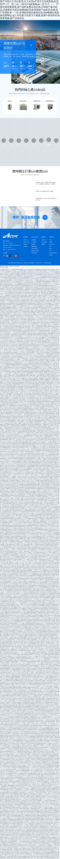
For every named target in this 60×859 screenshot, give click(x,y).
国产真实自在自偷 (8, 416)
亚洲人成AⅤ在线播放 (6, 276)
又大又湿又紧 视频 (39, 583)
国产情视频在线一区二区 (44, 337)
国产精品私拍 (8, 626)
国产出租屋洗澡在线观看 (49, 780)
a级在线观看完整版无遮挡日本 (39, 624)
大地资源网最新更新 (52, 322)
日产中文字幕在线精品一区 (20, 631)
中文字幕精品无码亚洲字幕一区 (50, 699)
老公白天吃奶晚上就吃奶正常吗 (18, 355)
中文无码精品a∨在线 (55, 846)
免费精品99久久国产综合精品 (25, 269)
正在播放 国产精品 (27, 496)
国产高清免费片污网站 (17, 589)
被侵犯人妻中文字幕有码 (9, 829)
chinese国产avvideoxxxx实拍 (7, 473)
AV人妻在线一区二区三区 (14, 549)
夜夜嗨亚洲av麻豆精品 (50, 731)
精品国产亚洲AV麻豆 (20, 464)
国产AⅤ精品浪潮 (28, 363)
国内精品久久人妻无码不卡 (26, 668)
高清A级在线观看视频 (15, 269)
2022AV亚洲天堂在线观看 (54, 679)
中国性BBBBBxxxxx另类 (19, 720)
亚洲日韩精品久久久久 (4, 301)
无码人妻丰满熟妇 (14, 363)
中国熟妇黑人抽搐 (22, 270)
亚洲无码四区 (29, 630)
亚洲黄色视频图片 (6, 398)
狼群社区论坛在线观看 (24, 451)
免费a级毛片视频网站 (34, 300)
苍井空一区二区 (33, 406)
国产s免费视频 (46, 856)
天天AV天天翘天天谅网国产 (29, 316)
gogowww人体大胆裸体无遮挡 (23, 342)
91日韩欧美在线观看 (52, 416)
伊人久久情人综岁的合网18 (41, 609)
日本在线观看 (34, 771)
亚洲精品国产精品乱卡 (28, 296)
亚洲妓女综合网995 (56, 596)
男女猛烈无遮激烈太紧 (28, 692)
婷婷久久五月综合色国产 (49, 564)
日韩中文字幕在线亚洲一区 (49, 495)
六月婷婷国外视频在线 (6, 754)
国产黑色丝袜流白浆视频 (24, 371)
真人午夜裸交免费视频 (40, 382)
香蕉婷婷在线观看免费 (49, 487)
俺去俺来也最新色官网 (44, 464)
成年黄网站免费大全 (11, 518)
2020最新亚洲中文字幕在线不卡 (22, 747)
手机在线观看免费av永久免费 (45, 838)
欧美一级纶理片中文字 (7, 461)
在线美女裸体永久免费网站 (22, 793)
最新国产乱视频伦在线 (10, 517)
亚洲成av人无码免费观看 (45, 721)
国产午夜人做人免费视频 (18, 374)
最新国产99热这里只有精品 (16, 646)
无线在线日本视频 (11, 357)
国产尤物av (49, 622)
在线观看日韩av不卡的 (26, 656)
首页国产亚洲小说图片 (34, 814)
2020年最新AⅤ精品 (46, 489)
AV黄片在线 (11, 543)
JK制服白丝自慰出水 (37, 507)
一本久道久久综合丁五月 (33, 342)
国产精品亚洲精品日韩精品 (50, 784)
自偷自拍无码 (27, 353)
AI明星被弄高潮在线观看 (16, 687)
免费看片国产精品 (9, 360)
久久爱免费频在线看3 (29, 611)
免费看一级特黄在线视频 (45, 326)
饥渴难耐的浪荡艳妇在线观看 (38, 774)
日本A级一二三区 (32, 598)
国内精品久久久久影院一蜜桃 (12, 331)
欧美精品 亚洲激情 (52, 680)
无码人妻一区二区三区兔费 (52, 718)
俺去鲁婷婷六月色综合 (4, 469)
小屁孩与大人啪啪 (56, 300)
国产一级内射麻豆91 (17, 593)
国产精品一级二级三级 (44, 770)
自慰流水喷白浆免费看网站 (42, 425)
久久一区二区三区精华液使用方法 (27, 329)
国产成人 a (21, 468)
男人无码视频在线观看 (25, 702)
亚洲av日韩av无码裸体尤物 (23, 784)
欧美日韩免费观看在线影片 (50, 494)
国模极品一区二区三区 (54, 807)
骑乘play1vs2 (33, 496)
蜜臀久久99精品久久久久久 (41, 799)
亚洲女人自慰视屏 (27, 378)
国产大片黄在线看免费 (36, 459)
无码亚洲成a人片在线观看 (7, 310)
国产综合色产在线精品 (34, 472)
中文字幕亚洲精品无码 (37, 310)
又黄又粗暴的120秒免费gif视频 (19, 375)
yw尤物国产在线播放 (19, 571)
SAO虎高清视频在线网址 (11, 605)
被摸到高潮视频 (52, 552)
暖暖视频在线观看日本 (10, 412)
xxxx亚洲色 (32, 536)
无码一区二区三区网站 (9, 519)
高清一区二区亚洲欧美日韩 (27, 775)
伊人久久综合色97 (26, 498)
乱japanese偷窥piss (40, 344)
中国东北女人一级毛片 (29, 450)
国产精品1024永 (14, 431)
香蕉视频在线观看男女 (8, 691)
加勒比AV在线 (33, 812)
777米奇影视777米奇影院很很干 (30, 566)
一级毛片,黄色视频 (54, 786)
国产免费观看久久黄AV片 (39, 484)
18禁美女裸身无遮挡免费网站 (7, 589)
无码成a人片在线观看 (41, 784)
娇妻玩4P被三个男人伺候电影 (53, 767)
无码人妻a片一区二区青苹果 (5, 592)
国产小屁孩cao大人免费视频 (33, 796)
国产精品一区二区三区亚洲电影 (36, 671)
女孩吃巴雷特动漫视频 (12, 277)
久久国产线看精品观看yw (28, 453)
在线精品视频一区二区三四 (52, 630)
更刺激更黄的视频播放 (5, 472)
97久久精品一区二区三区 (29, 480)
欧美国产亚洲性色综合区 (16, 329)
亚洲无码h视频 (45, 468)
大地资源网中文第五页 (55, 735)
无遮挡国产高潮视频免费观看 (34, 683)
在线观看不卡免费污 (40, 801)
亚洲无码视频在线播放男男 (16, 626)
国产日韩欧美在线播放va (48, 398)
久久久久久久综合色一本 (22, 662)
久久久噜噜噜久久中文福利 (7, 725)
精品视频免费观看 (27, 831)
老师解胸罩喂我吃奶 (56, 788)
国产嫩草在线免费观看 (46, 465)
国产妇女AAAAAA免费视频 (15, 276)
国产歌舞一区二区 (52, 555)
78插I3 (10, 563)
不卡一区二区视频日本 (21, 623)
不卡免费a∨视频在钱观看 (18, 750)
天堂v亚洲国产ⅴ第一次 (52, 528)
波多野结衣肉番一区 (25, 379)
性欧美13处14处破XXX (36, 532)
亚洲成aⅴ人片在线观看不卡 (19, 307)
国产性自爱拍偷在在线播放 (38, 816)
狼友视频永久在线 (55, 800)
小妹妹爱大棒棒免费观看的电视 (8, 385)
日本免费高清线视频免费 (46, 846)
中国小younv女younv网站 (31, 534)
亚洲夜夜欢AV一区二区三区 (37, 728)
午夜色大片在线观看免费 (18, 280)
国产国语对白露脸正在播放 (28, 310)
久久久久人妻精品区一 (17, 359)
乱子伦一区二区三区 (54, 716)
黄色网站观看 (9, 615)
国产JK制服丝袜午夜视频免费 (40, 341)
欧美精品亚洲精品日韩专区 (6, 582)
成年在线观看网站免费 (22, 650)
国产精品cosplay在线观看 (23, 440)
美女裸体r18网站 (14, 318)
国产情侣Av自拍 (5, 741)
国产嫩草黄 (37, 619)
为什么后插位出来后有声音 (32, 800)
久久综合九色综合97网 (29, 420)
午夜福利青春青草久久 (23, 792)
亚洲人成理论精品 (15, 538)
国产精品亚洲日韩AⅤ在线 (35, 541)
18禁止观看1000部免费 (9, 334)
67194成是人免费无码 (19, 393)
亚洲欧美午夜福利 (41, 585)
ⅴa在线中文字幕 (3, 597)
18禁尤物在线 (3, 329)
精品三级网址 (21, 295)
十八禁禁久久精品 (3, 713)
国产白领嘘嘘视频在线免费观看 (18, 620)
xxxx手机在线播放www (37, 762)
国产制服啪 (29, 811)
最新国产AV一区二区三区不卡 (28, 710)
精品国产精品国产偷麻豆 (39, 699)
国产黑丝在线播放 (27, 386)
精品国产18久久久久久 (20, 434)
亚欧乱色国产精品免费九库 (24, 503)
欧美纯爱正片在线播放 (54, 543)
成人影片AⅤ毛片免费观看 (26, 552)
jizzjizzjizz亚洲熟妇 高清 (44, 389)
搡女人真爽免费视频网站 (28, 372)
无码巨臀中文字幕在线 (38, 504)
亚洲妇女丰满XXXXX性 (11, 389)
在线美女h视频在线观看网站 (18, 341)
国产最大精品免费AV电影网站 (15, 706)
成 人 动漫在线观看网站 (23, 409)
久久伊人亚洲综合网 (3, 664)
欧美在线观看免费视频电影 (32, 585)
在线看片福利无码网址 (30, 397)
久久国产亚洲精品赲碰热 (33, 750)
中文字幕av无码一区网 (54, 589)
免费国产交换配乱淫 (50, 758)
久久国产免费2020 (46, 503)
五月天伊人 (23, 361)
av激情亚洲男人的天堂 (16, 406)
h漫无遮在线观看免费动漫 (25, 658)
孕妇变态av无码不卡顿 (11, 713)
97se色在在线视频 (4, 632)
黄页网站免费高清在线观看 (16, 525)
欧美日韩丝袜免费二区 (41, 304)
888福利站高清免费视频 (36, 462)
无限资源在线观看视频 (5, 515)
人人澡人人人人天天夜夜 (52, 684)
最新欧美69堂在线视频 (37, 725)
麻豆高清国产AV (49, 619)
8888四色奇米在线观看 (27, 303)
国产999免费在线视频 (47, 590)
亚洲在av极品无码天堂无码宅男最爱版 (14, 558)
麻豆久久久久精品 (44, 532)
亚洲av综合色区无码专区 (5, 468)
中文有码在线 (19, 455)
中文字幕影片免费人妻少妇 (9, 835)
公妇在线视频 (37, 480)
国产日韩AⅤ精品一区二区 (30, 436)
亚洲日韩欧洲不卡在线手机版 (14, 301)
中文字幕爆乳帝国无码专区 (49, 474)
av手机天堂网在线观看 (14, 585)
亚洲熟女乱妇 (19, 340)
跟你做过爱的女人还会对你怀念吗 (24, 337)
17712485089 (8, 247)
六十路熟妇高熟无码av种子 (42, 560)
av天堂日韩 (7, 464)
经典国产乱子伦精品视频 (39, 837)
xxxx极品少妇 (33, 518)
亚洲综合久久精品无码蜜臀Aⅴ (27, 526)
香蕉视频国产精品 (4, 560)
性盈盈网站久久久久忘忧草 (42, 528)
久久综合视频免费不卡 (23, 368)
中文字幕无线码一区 (8, 270)
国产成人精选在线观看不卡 (52, 690)
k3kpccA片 (12, 853)
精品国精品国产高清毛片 (35, 525)
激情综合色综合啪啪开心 (18, 788)
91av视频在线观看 (40, 311)
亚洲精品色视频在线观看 (47, 293)
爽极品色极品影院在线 (55, 593)
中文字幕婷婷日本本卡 (17, 428)
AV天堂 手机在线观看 (4, 533)
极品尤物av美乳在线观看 (53, 454)
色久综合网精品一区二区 (25, 536)
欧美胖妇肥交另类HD (24, 665)
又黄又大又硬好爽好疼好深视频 (42, 767)
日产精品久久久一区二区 (19, 540)
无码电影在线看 (36, 578)
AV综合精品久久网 (10, 513)
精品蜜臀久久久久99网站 (30, 782)
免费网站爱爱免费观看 (5, 624)
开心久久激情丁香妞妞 (39, 431)
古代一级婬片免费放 (44, 479)
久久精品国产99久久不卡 (31, 792)
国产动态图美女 (5, 780)
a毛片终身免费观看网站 (33, 573)
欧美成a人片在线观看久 (25, 759)
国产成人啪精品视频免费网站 (19, 327)
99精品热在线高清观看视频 (30, 819)
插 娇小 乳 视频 (44, 820)
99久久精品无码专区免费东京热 (45, 510)
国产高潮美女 (46, 801)
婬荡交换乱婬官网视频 (16, 694)
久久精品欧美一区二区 (51, 367)
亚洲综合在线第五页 (17, 300)
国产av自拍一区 (33, 382)
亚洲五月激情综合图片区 (6, 361)
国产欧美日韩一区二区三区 (38, 724)
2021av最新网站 (55, 510)
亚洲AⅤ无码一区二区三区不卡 (52, 492)
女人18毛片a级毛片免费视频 (18, 346)
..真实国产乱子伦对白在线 (8, 401)
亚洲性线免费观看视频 (55, 319)
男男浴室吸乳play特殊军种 (52, 829)
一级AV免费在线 (32, 495)
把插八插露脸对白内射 (53, 562)
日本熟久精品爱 (46, 740)
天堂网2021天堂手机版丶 (32, 844)
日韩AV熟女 (36, 387)
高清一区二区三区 (30, 735)
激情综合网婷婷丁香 (46, 394)
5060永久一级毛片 (4, 781)
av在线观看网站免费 (46, 694)
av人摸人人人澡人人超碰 (51, 491)
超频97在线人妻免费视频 (27, 575)
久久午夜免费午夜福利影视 (13, 425)
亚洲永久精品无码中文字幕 (5, 833)
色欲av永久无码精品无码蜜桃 (15, 410)
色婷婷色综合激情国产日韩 (31, 439)
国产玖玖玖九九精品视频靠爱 (50, 585)
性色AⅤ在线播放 (18, 356)
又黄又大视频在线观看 (55, 571)
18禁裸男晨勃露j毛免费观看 (36, 449)
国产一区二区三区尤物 (17, 762)
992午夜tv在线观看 (15, 733)
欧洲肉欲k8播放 (13, 319)
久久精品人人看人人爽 (35, 337)
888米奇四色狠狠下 (44, 295)
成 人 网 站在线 (28, 462)
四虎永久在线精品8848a (49, 594)
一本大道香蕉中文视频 (48, 353)
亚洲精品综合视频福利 (44, 662)
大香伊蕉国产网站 (10, 575)
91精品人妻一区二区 (43, 278)
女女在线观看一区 (39, 489)
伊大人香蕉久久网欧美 (15, 800)
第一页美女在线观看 (25, 340)
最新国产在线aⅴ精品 (18, 333)
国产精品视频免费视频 (44, 285)
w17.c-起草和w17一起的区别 (33, 672)
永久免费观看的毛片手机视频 (30, 434)
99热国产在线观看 (51, 395)
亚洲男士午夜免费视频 (35, 811)
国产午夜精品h (48, 643)
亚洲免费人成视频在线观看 (36, 831)
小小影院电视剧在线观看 (8, 552)
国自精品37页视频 (18, 586)
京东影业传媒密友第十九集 (50, 549)
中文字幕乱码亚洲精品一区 (28, 688)
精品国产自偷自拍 (43, 541)
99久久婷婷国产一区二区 (37, 657)
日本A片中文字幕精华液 (27, 479)
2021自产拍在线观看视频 (10, 631)
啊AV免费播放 (11, 353)
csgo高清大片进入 (41, 472)
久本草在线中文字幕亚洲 (15, 446)
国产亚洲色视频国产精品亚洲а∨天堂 (41, 684)
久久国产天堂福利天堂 (38, 637)
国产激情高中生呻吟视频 (37, 596)
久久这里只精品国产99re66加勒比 (28, 308)
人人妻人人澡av (3, 769)
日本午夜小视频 (14, 732)
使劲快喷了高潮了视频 (46, 536)
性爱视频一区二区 (11, 534)
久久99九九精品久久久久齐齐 (24, 846)
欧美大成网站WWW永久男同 (27, 725)
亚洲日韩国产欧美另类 (26, 461)
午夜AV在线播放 (27, 292)
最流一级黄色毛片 (44, 446)
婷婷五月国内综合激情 (10, 479)
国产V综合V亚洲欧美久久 (29, 355)
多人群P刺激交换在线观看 (39, 564)
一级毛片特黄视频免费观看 (36, 327)
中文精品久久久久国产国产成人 (49, 431)
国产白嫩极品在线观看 (49, 382)
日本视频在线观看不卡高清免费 (52, 766)
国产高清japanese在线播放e (44, 703)
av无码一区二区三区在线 (37, 845)
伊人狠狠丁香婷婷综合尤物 (44, 814)
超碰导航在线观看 (17, 638)
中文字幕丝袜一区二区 (31, 562)
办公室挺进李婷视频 (31, 653)
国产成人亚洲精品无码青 (48, 397)
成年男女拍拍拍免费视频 (21, 857)
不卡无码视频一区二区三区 (40, 686)
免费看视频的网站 (8, 371)
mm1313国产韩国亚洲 (14, 447)
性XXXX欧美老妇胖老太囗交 (45, 706)
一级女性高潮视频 (27, 652)
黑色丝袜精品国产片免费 (38, 590)
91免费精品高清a (8, 488)
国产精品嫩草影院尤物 (9, 307)
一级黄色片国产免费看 (5, 850)
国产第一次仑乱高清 (51, 660)
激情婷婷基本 (7, 635)
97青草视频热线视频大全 (40, 488)
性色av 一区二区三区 (32, 489)
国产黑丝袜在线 (32, 330)
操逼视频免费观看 (39, 274)
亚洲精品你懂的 (32, 375)
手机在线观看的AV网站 (39, 495)
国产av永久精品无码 (10, 683)
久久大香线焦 (48, 551)
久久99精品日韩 (6, 454)
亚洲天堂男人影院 (52, 856)
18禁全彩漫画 (20, 688)
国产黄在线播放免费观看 (23, 717)
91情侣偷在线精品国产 (40, 498)
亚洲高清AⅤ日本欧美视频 (22, 517)
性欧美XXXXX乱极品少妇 (36, 786)
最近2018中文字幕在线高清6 (38, 413)
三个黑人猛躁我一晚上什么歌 (23, 563)
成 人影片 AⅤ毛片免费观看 (52, 400)
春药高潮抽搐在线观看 (21, 338)
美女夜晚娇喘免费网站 (18, 326)
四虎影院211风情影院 (36, 419)
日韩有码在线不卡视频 (20, 765)
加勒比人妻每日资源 (54, 476)
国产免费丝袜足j (9, 707)
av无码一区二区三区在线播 (15, 818)
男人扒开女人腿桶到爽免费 (38, 577)
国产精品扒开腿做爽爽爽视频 (48, 530)
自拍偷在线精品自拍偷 (37, 415)
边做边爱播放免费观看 (4, 500)
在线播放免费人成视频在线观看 (27, 675)
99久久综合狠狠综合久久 (24, 807)
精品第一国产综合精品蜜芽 (40, 626)
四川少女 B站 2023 (12, 464)
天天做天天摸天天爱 (29, 774)
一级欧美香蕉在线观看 (19, 741)
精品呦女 (27, 375)
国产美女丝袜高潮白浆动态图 (12, 743)
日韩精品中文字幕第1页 (30, 538)
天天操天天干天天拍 (50, 297)
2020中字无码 (34, 291)
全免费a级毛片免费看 (4, 662)
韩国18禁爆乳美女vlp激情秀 (9, 634)
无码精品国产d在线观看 (9, 661)
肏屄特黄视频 (21, 447)
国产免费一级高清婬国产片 (18, 413)
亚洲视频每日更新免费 (34, 461)
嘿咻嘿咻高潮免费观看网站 (50, 677)
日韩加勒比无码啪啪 (37, 295)
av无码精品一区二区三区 (34, 513)
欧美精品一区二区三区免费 (37, 822)
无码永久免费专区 (29, 845)
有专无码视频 (25, 788)
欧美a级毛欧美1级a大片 (16, 322)
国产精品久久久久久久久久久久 (39, 551)
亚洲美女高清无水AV (47, 357)
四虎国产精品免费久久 (24, 454)
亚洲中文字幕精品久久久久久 (50, 387)
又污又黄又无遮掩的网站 (21, 530)
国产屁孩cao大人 (56, 424)
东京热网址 (11, 665)
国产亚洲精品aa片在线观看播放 (50, 837)
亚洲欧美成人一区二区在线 (18, 352)
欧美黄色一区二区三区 (34, 299)
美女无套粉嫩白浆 (51, 635)
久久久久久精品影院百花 (4, 340)
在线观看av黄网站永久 (39, 702)
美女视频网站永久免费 (36, 314)
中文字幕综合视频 (54, 622)
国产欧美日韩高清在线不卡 (51, 502)
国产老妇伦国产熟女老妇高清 (10, 436)
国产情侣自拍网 (41, 331)
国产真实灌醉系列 (20, 692)
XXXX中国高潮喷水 (26, 416)
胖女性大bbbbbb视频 (35, 363)
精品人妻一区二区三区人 (39, 397)
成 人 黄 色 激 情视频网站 (28, 421)
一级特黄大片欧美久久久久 (5, 722)
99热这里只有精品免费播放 (47, 514)
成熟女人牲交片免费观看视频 (35, 301)
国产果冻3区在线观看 (31, 548)
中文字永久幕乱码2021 (6, 675)
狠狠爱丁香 (56, 289)
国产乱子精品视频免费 (31, 799)
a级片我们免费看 (45, 634)
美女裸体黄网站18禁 (7, 807)
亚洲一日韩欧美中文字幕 (52, 733)
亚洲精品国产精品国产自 (21, 376)
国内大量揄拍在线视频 (8, 526)
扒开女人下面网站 (23, 544)
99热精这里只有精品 (54, 419)
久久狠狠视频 (25, 635)
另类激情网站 (24, 626)
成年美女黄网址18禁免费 (51, 277)
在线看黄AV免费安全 (55, 574)
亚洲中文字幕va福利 (31, 848)
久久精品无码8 (2, 766)
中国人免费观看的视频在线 (5, 447)
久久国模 (15, 579)
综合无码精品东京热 (56, 669)
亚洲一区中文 (25, 325)
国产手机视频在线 (34, 378)
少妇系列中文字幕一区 (34, 331)
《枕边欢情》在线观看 (20, 378)
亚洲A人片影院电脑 (47, 743)
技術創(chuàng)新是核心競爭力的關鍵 (44, 191)
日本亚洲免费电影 (33, 348)
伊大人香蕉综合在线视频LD (13, 583)
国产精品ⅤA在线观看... (45, 834)
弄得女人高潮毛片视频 (32, 293)
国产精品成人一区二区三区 (51, 341)
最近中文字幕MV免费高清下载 (27, 758)
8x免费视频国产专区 (54, 841)
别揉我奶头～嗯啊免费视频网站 (8, 785)
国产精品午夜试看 (42, 619)
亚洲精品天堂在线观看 (9, 679)
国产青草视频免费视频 (36, 385)
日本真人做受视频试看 (41, 442)
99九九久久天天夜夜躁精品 (43, 345)
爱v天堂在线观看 (3, 575)
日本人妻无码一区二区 (28, 447)
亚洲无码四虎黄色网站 (34, 427)
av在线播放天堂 (54, 511)
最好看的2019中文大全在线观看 (23, 472)
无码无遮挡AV (12, 404)
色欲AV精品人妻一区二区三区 (53, 578)
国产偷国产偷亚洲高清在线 (32, 797)
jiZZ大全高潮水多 (40, 669)
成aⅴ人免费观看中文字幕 (38, 349)
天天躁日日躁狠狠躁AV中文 (45, 419)
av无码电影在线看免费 (49, 404)
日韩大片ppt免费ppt (19, 303)
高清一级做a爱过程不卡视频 (14, 703)
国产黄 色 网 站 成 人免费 (54, 815)
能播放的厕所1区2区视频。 (18, 551)
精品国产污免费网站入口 (27, 532)
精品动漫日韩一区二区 (54, 696)
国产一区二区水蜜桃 (47, 744)
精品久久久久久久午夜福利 (6, 382)
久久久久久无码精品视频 (42, 570)
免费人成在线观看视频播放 (18, 304)
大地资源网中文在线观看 (52, 822)
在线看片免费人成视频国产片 (47, 409)
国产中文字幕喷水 (37, 752)
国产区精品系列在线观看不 (45, 352)
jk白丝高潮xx (17, 299)
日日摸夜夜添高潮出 (23, 773)
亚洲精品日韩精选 (36, 589)
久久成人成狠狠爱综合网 (11, 649)
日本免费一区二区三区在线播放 (25, 604)
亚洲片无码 (25, 849)
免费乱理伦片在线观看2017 (15, 391)
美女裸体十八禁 (31, 747)
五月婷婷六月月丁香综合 (25, 744)
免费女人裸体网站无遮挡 (31, 311)
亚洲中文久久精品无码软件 (15, 435)
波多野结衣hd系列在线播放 (17, 416)
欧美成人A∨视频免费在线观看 (25, 815)
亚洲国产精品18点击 (46, 671)
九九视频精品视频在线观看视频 (30, 492)
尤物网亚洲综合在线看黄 (44, 664)
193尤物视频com (51, 425)
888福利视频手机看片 (9, 280)
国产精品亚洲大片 (52, 415)
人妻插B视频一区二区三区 (52, 845)
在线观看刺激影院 (22, 578)
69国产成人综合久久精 (48, 308)
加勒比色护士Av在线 (23, 617)
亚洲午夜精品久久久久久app (29, 470)
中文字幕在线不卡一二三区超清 (46, 296)
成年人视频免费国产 (19, 387)
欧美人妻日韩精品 (16, 598)
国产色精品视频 (20, 487)
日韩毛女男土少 (44, 301)
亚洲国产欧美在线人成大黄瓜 (43, 555)
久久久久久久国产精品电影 (16, 656)
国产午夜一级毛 (43, 502)
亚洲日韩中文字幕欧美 (36, 303)
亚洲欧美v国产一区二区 (27, 771)
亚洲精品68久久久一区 (51, 393)
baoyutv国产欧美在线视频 (51, 368)
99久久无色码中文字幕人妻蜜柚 (52, 563)
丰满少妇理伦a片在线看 (44, 540)
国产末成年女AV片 (20, 488)
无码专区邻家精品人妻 (18, 775)
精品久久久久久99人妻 (25, 543)
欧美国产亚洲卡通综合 (52, 632)
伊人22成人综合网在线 (30, 549)
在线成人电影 (43, 789)
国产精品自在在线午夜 (53, 683)
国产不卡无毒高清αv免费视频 (29, 352)
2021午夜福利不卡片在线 (32, 560)
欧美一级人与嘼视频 (11, 477)
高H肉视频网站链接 (20, 284)
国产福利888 (10, 341)
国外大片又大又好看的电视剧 (8, 771)
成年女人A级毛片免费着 (21, 808)
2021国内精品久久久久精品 (11, 803)
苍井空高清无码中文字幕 (11, 453)
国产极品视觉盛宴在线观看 (9, 327)
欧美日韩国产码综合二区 (30, 857)
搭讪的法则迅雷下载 (10, 788)
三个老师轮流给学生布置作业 (5, 573)
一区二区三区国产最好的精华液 (8, 292)
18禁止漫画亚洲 (13, 782)
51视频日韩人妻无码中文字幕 (17, 671)
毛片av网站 (2, 269)
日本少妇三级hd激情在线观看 (44, 543)
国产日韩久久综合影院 (4, 267)
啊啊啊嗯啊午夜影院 (22, 538)
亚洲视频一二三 (10, 474)
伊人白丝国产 (38, 457)
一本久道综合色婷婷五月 (19, 316)
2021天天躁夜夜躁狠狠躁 (49, 451)
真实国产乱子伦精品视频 (9, 480)
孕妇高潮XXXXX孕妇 (25, 330)
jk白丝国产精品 (16, 773)
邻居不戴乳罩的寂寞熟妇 (17, 756)
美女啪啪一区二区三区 (46, 797)
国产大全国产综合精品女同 (35, 455)
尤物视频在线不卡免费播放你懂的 (19, 660)
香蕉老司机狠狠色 (15, 507)
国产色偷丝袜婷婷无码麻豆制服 (29, 488)
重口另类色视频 (33, 292)
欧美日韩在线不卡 (35, 364)
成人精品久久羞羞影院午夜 (18, 432)
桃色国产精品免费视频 (28, 413)
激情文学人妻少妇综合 (27, 803)
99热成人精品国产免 (46, 504)
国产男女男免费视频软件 (42, 325)
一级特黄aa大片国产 (34, 833)
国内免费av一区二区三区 (23, 417)
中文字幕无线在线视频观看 (54, 556)
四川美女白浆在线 (37, 601)
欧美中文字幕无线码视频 (45, 303)
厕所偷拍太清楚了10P (30, 613)
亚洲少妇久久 (30, 507)
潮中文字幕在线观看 (54, 797)
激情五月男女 (37, 721)
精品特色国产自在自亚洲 (21, 597)
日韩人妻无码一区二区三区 (25, 684)
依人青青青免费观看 (11, 570)
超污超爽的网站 (19, 408)
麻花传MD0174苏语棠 (42, 500)
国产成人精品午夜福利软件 (44, 364)
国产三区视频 (33, 608)
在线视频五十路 (48, 370)
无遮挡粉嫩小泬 (4, 474)
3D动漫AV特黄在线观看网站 (12, 597)
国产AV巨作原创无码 (39, 466)
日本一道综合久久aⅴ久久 (43, 665)
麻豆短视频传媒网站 (7, 503)
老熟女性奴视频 (33, 498)
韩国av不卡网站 (50, 424)
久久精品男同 (36, 526)
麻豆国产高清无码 (49, 412)
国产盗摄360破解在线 (43, 427)
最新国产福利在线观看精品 (27, 706)
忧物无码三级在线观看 (32, 442)
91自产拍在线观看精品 (53, 842)
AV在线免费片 (32, 739)
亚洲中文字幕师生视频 (24, 522)
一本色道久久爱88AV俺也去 (16, 668)
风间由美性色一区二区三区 (51, 835)
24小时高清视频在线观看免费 (39, 450)
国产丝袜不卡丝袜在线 (24, 680)
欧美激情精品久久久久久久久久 (41, 367)
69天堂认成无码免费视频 (39, 819)
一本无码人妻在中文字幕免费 (52, 521)
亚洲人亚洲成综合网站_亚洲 (6, 622)
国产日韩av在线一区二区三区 (53, 334)
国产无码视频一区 (7, 747)
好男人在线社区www (13, 718)
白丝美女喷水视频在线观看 (48, 778)
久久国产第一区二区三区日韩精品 (46, 687)
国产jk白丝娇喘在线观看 (47, 473)
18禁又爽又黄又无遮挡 (10, 766)
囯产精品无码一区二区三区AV (30, 545)
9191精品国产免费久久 (47, 506)
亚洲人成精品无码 (9, 750)
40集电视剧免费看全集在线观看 (23, 767)
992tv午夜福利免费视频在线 (28, 349)
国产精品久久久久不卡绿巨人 (51, 799)
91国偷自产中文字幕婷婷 (10, 673)
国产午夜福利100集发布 (4, 321)
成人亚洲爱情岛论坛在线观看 (26, 728)
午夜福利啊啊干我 (7, 423)
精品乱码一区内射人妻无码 (46, 457)
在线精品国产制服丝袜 (50, 642)
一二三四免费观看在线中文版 (34, 788)
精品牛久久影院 (50, 641)
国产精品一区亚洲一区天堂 (9, 654)
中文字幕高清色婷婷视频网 (31, 643)
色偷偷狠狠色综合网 (28, 713)
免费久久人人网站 (15, 639)
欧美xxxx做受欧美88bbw (11, 765)
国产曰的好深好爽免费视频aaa (20, 357)
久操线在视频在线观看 (6, 417)
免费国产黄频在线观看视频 (49, 852)
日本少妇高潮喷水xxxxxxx (34, 297)
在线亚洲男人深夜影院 (15, 468)
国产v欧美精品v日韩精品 (19, 420)
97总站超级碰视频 (8, 656)
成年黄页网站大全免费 (21, 845)
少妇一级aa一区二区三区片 (47, 321)
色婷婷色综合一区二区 (26, 690)
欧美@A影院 (55, 434)
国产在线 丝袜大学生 (15, 628)
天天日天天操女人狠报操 (20, 277)
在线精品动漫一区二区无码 (29, 346)
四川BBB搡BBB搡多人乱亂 (40, 538)
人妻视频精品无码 (28, 853)
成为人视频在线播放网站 (47, 583)
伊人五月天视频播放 (7, 732)
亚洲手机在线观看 (41, 387)
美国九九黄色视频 (15, 617)
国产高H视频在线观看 (50, 304)
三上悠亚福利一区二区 (31, 781)
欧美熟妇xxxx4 (18, 612)
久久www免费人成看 (54, 356)
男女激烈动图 (13, 530)
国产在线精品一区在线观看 (27, 459)
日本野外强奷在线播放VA (9, 796)
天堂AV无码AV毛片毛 (53, 453)
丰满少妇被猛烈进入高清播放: (13, 717)
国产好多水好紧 (18, 616)
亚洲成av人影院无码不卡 (41, 642)
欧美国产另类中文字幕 (36, 713)
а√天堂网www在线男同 (33, 826)
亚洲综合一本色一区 (47, 724)
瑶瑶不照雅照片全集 (13, 834)
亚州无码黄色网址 (40, 608)
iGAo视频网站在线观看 (6, 376)
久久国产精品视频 (15, 777)
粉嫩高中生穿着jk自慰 (39, 848)
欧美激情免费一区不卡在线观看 (15, 778)
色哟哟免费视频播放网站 (16, 676)
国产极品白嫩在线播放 (43, 829)
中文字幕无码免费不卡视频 (40, 849)
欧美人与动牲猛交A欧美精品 (33, 454)
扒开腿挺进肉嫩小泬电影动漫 (46, 607)
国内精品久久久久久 (36, 446)
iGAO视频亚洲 (47, 605)
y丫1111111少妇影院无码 (51, 582)
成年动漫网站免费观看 (34, 359)
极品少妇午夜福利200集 (35, 464)
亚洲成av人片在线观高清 (33, 543)
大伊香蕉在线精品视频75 (40, 812)
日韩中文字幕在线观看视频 (25, 669)
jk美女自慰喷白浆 (51, 285)
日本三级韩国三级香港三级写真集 (46, 383)
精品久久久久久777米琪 (16, 758)
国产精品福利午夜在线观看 (50, 488)
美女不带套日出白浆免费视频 (50, 331)
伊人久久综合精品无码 (5, 653)
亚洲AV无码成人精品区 (34, 435)
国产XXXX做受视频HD (8, 596)
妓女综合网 (14, 488)
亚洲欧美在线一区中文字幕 (50, 450)
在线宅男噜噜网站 (19, 506)
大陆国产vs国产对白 (22, 397)
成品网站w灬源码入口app (19, 634)
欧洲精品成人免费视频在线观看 (24, 331)
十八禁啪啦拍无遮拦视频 (28, 741)
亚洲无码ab (46, 322)
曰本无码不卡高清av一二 (27, 679)
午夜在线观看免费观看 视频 (34, 810)
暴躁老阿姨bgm (50, 759)
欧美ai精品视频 (26, 810)
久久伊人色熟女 (46, 720)
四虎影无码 (2, 773)
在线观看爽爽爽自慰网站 (34, 379)
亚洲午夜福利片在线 (22, 367)
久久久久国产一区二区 (14, 784)
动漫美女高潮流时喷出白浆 (18, 394)
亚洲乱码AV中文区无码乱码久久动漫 (46, 314)
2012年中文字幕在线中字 (49, 649)
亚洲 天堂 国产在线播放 (22, 579)
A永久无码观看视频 (40, 518)
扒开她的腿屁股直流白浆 (34, 690)
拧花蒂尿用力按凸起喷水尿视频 (41, 400)
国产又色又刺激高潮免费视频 (17, 310)
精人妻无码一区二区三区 (18, 771)
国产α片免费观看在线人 (23, 425)
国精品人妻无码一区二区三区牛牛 (10, 714)
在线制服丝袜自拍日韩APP (46, 307)
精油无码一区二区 (30, 724)
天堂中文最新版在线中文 (22, 848)
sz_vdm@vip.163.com (11, 249)
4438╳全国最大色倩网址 (12, 662)
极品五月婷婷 (46, 613)
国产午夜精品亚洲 (20, 492)
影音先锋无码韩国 (19, 458)
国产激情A (7, 404)
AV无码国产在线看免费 (42, 731)
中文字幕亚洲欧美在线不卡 (17, 849)
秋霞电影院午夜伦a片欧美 (28, 596)
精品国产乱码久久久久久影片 (16, 643)
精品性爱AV (10, 278)
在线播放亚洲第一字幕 (32, 529)
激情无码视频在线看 (56, 321)
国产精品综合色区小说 (23, 585)
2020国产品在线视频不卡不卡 (15, 722)
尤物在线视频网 (41, 707)
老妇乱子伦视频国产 (9, 598)
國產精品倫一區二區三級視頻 (21, 781)
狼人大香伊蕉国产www (53, 280)
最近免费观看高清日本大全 (34, 703)
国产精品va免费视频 (53, 299)
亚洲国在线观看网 (36, 661)
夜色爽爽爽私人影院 (40, 494)
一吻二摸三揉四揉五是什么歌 (41, 439)
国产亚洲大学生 (11, 499)
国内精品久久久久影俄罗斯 (23, 504)
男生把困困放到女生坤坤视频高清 (52, 698)
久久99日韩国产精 (7, 604)
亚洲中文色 (55, 487)
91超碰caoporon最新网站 (28, 634)
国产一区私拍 (50, 570)
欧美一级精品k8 (22, 438)
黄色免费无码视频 (40, 281)
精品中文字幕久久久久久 (12, 455)
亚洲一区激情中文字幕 (37, 820)
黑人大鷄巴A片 (4, 453)
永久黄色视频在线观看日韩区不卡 (44, 826)
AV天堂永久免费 (40, 841)
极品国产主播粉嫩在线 (29, 295)
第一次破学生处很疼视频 (20, 782)
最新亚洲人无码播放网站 (9, 540)
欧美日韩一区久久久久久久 (49, 284)
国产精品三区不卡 (43, 650)
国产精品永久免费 (38, 443)
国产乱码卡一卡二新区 (33, 417)
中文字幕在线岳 (23, 321)
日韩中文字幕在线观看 (14, 795)
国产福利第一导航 (20, 695)
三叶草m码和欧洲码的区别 (7, 510)
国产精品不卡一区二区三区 (50, 616)
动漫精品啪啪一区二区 (12, 284)
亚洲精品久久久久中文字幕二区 (44, 804)
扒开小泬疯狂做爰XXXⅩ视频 (23, 511)
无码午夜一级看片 (48, 312)
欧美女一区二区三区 (29, 338)
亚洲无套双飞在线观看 (4, 491)
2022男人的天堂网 (6, 383)
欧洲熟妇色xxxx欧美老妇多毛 (6, 758)
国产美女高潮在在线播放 (42, 342)
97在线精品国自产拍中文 (35, 622)
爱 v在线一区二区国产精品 (34, 770)
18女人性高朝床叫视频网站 (50, 344)
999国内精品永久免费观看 (44, 379)
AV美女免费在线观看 (9, 451)
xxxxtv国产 (25, 529)
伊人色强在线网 (18, 752)
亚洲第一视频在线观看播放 (14, 680)
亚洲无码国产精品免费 (24, 491)
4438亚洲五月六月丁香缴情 (51, 844)
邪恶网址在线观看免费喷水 (36, 269)
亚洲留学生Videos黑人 (54, 702)
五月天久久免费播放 (51, 515)
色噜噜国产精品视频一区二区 (43, 299)
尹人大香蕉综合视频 (25, 612)
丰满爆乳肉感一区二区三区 (7, 620)
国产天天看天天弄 (11, 664)
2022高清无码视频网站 (37, 514)
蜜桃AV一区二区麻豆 (9, 637)
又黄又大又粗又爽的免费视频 (21, 319)
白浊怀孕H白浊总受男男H (36, 765)
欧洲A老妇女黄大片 (23, 274)
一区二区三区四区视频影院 (9, 775)
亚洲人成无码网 (13, 312)
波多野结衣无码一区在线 (21, 462)
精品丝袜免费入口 (29, 657)
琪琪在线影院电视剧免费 (10, 819)
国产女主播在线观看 (10, 827)
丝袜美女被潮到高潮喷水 (5, 285)
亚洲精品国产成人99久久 (44, 552)
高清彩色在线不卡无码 (34, 416)
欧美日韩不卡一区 (28, 291)
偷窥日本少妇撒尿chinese (47, 596)
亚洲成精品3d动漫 (33, 694)
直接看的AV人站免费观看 (4, 852)
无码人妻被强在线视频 (7, 438)
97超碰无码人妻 (12, 741)
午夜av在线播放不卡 (16, 311)
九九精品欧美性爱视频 (48, 577)
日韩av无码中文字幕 (31, 626)
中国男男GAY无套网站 (18, 334)
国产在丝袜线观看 (30, 740)
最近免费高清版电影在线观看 (33, 515)
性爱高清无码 (2, 639)
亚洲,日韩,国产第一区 (15, 438)
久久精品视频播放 (32, 322)
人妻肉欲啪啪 (56, 691)
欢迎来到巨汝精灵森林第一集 (16, 285)
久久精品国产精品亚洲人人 (35, 323)
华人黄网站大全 (14, 582)
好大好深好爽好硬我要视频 (12, 623)
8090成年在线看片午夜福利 (38, 856)
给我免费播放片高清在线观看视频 (21, 273)
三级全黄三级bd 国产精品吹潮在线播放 (31, 370)
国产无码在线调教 (39, 503)
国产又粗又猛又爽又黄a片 (52, 342)
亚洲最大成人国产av (39, 623)
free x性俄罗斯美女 (47, 420)
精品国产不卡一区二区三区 (51, 741)
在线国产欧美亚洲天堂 (46, 575)
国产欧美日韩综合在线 (22, 567)
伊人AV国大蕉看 (43, 622)
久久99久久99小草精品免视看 (40, 782)
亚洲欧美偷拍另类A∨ (53, 725)
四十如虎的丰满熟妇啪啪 (32, 582)
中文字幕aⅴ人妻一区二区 (39, 315)
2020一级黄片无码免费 (19, 421)
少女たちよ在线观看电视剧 (25, 435)
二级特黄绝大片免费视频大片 (39, 470)
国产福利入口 (15, 500)
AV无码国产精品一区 (42, 432)
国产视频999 (52, 834)
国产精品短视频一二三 (52, 560)
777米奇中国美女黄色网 (44, 661)
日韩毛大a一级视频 (26, 455)
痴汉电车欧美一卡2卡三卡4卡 (10, 616)
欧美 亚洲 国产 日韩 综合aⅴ (55, 389)
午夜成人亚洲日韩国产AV (33, 559)
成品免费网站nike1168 (26, 766)
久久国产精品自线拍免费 (46, 786)
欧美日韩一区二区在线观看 (51, 609)
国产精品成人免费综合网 (48, 315)
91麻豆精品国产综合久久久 (6, 628)
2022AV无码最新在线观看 (19, 566)
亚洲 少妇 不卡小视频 (20, 564)
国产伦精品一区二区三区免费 (46, 601)
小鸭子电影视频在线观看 (27, 415)
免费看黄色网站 (17, 385)
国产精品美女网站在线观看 (21, 714)
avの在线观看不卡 (4, 555)
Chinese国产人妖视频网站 (8, 638)
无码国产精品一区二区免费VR (33, 440)
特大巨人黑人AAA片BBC (16, 691)
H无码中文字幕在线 (5, 578)
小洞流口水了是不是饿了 (53, 390)
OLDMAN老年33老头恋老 (41, 340)
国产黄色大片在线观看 (51, 301)
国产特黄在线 (52, 804)
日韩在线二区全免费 (55, 643)
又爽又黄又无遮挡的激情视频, (13, 632)
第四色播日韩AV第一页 (25, 533)
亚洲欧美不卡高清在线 (32, 522)
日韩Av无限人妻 (16, 812)
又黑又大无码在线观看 (32, 368)
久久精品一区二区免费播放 (35, 326)
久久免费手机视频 (56, 443)
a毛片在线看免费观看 (43, 363)
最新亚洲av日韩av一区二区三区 (28, 649)
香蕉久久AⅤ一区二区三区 (34, 838)
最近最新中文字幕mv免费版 (48, 637)
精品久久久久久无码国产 (15, 770)
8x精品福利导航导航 (50, 567)
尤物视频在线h (44, 755)
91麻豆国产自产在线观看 (37, 729)
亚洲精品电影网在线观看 (45, 483)
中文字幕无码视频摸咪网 (17, 532)
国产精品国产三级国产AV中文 (14, 321)
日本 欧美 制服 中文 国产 (25, 476)
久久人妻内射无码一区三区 (45, 627)
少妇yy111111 (49, 553)
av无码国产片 (45, 421)
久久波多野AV (37, 352)
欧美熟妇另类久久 (9, 484)
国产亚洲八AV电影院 (51, 541)
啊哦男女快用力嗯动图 (8, 617)
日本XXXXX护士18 (32, 511)
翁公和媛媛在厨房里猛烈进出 (22, 489)
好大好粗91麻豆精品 (29, 729)
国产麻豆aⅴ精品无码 (55, 771)
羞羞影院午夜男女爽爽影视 (29, 720)
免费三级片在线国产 (16, 619)
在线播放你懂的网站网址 (6, 646)
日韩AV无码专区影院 (53, 796)
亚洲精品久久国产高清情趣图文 (18, 386)
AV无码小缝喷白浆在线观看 (27, 360)
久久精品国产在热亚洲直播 (19, 853)
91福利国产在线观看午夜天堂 (11, 650)
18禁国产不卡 (40, 654)
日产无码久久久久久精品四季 (43, 390)
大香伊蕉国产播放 (53, 748)
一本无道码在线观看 (35, 552)
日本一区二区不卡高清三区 (36, 428)
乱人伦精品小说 (54, 420)
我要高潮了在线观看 (29, 578)
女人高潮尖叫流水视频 (9, 300)
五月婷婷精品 (51, 612)
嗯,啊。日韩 (37, 562)
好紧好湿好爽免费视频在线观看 (13, 735)
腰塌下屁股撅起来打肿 (43, 393)
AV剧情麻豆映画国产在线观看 (6, 642)
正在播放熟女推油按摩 (52, 676)
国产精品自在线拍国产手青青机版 (51, 686)
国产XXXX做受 (24, 752)
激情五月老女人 (22, 844)
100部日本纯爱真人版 (17, 314)
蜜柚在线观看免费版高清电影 (47, 728)
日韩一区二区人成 (29, 438)
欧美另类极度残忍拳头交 (41, 537)
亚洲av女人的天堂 (8, 541)
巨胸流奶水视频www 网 (42, 604)
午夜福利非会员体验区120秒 (54, 803)
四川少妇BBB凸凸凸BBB (18, 575)
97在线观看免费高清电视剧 (44, 513)
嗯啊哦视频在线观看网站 (14, 364)
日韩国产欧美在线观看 (4, 736)
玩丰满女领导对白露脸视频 (10, 443)
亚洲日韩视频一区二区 (23, 507)
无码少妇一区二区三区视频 (14, 627)
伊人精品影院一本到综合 (46, 458)
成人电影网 (39, 797)
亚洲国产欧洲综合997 (19, 705)
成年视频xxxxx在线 (52, 665)
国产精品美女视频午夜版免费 (29, 487)
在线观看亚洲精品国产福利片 (33, 635)
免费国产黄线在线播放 (54, 517)
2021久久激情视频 (31, 491)
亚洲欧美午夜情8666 (4, 534)
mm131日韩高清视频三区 (6, 571)
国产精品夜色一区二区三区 (30, 564)
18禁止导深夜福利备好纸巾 (42, 628)
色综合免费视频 (46, 702)
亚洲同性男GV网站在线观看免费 (25, 795)
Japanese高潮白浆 (6, 549)
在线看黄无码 (34, 628)
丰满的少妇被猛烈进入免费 (41, 739)
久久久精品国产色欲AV (44, 547)
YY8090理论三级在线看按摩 (42, 496)
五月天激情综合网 (23, 800)
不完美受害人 (51, 639)
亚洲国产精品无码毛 (21, 645)
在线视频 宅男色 (43, 385)
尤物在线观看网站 (32, 616)
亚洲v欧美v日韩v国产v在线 (9, 449)
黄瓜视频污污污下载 (7, 349)
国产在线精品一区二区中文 (11, 672)
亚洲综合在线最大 (42, 297)
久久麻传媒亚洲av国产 (51, 525)
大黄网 (26, 796)
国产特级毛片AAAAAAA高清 (34, 553)
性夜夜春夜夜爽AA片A (15, 402)
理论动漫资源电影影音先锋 (35, 835)
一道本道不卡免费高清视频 (27, 842)
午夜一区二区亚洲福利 (12, 528)
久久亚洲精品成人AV (8, 694)
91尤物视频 (56, 705)
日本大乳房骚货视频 (5, 319)
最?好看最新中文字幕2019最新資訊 (23, 481)
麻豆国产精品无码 (3, 645)
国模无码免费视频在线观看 (44, 586)
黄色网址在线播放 (29, 830)
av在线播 (26, 484)
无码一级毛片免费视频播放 (41, 277)
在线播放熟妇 (4, 820)
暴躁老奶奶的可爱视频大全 (14, 537)
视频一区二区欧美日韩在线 (7, 311)
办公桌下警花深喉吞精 (27, 829)
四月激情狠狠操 (20, 529)
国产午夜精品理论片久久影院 (14, 491)
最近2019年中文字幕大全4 (42, 850)
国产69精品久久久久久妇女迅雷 (27, 514)
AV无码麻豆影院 (47, 311)
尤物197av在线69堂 (30, 530)
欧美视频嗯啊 (49, 417)
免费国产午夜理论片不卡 (25, 785)
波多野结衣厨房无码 (45, 415)
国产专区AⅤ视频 (7, 410)
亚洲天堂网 (19, 528)
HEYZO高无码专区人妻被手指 (49, 774)
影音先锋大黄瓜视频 (23, 751)
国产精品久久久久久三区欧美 (21, 797)
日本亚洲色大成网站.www (46, 574)
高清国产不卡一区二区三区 (35, 374)
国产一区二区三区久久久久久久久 (27, 356)
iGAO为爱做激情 (26, 374)
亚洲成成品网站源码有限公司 (27, 408)
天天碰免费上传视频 (48, 300)
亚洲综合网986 (29, 321)
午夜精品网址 (34, 494)
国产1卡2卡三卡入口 (54, 706)
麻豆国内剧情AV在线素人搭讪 (10, 797)
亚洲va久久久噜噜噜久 (19, 479)
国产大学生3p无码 (51, 770)
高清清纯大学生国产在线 (27, 389)
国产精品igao (13, 457)
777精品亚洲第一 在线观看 (15, 476)
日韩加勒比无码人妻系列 (51, 656)
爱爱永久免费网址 (27, 671)
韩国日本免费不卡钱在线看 (42, 792)
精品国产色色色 (25, 683)
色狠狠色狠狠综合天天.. (8, 314)
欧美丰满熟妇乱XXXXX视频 (50, 611)
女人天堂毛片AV (37, 329)
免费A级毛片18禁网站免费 (18, 698)
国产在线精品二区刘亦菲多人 (16, 349)
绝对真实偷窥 (32, 702)
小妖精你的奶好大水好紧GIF (23, 600)
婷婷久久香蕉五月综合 (5, 784)
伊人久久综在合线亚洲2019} (54, 613)
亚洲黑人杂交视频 (14, 563)
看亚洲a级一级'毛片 (3, 856)
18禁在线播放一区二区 (9, 710)
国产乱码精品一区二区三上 (30, 769)
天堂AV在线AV (43, 713)
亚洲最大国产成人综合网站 (35, 476)
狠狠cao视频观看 (9, 544)
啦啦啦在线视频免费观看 (25, 406)
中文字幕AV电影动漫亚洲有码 (24, 469)
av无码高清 (13, 810)
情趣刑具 (52, 536)
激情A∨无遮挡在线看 (32, 607)
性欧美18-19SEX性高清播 (28, 743)
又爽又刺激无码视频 (34, 393)
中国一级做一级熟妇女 (52, 722)
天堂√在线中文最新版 (25, 528)
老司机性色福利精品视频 (48, 466)
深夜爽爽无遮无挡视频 (43, 632)
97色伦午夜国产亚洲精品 (38, 499)
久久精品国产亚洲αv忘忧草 (20, 664)
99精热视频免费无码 (6, 481)
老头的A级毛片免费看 (43, 578)
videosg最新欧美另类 (13, 686)
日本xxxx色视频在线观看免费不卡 (28, 315)
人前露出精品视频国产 (43, 722)
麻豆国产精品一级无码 (26, 586)
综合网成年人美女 (52, 391)
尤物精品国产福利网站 (15, 371)
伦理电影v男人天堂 (15, 503)
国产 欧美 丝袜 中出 (53, 575)
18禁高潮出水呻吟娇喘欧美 (18, 470)
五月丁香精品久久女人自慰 (31, 270)
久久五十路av (19, 649)
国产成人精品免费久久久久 (23, 318)
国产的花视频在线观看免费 (28, 661)
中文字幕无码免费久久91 (7, 355)
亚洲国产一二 (9, 322)
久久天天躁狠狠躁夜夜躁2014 (54, 750)
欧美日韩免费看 (55, 435)
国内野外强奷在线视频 (46, 356)
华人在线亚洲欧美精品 (15, 748)
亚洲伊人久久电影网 (37, 634)
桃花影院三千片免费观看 (53, 477)
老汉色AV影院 (33, 333)
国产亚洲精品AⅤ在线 (11, 731)
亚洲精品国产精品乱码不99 (12, 487)
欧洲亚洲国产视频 (3, 400)
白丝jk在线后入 (5, 499)
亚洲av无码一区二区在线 (35, 658)
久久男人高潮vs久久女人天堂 (53, 468)
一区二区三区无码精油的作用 (53, 526)
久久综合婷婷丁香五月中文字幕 (22, 672)
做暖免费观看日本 (32, 451)
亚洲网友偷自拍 (18, 785)
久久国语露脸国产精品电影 (43, 359)
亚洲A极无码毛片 (3, 322)
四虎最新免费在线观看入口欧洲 (33, 319)
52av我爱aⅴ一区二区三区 (53, 785)
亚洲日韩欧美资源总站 (4, 425)
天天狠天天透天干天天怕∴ (46, 327)
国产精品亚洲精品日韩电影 (18, 473)
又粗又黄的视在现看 (31, 431)
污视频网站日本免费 (35, 510)
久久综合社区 (7, 435)
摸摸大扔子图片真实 (12, 781)
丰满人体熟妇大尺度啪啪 (19, 499)
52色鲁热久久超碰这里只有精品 (27, 816)
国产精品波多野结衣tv (6, 409)
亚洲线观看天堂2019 (18, 683)
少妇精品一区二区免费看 (44, 360)
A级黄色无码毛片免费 (36, 380)
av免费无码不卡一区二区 (33, 276)
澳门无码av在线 (55, 646)
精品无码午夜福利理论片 (36, 803)
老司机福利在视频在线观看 (36, 795)
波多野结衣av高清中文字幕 (33, 600)
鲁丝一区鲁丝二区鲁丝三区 (15, 545)
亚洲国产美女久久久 (54, 826)
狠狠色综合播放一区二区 (31, 544)
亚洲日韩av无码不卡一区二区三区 (22, 823)
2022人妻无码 (27, 327)
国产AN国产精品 (51, 479)
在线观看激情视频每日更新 (53, 773)
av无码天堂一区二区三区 (10, 281)
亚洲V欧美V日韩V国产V (15, 604)
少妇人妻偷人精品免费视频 (8, 293)
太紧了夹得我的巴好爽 (41, 291)
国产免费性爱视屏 (33, 485)
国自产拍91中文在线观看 (46, 756)
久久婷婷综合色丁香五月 (43, 526)
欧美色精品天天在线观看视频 (20, 424)
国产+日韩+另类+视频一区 (16, 744)
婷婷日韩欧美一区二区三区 (5, 728)
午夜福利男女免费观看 (36, 334)
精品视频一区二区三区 (34, 722)
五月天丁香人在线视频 (23, 627)
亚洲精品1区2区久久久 (48, 816)
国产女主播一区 (32, 341)
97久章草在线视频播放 (9, 773)
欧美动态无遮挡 (27, 307)
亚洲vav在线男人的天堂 (11, 709)
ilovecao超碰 (13, 594)
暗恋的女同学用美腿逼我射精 (45, 455)
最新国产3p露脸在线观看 (26, 410)
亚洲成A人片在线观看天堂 (54, 831)
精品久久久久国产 (8, 489)
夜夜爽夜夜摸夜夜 (5, 607)
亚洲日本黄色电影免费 (33, 289)
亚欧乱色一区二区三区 (20, 605)
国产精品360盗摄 (44, 334)
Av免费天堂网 (40, 289)
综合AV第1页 (37, 533)
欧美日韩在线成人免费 (9, 812)
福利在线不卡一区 (8, 269)
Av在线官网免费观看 (37, 282)
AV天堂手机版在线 (17, 766)
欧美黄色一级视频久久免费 (6, 395)
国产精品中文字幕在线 (53, 736)
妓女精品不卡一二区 (10, 333)
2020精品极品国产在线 (49, 498)
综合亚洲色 (32, 684)
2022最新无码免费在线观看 (28, 707)
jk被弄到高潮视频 (23, 801)
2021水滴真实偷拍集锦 (24, 598)
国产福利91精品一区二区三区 (39, 677)
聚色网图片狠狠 (31, 484)
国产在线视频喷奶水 (45, 781)
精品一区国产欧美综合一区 (31, 357)
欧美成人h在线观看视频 (38, 740)
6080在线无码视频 (48, 481)
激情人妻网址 (13, 489)
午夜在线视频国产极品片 (5, 506)
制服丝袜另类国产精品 (20, 713)
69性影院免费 (38, 567)
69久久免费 (11, 500)
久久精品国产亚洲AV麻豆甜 (15, 624)
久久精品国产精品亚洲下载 (51, 713)
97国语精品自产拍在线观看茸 (51, 340)
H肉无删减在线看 (27, 502)
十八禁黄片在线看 (10, 579)
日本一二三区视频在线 (34, 656)
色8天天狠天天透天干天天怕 (44, 440)
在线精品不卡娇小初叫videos (25, 812)
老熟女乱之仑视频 (43, 758)
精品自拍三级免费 (3, 558)
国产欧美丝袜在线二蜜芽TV (15, 724)
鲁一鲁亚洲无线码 (9, 346)
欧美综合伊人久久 (39, 808)
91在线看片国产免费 (6, 818)
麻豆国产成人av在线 (35, 360)
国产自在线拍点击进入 (20, 291)
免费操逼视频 (6, 495)
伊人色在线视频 (31, 504)
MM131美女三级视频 (41, 312)
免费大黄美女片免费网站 (52, 462)
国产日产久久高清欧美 (54, 303)
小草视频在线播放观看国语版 (38, 420)
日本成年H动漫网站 (3, 801)
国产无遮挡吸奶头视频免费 (44, 842)
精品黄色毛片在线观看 (31, 849)
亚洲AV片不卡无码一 (46, 673)
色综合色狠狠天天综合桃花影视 (41, 763)
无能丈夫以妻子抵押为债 (17, 293)
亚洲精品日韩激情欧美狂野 (45, 480)
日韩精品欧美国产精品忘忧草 (47, 316)
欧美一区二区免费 (20, 453)
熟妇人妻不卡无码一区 (17, 360)
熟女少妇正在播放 (48, 819)
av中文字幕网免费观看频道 (26, 510)
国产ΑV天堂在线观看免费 (32, 737)
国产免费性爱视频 (14, 573)
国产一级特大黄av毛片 (48, 669)
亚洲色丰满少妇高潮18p (39, 613)
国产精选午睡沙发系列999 (30, 424)
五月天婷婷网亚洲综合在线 (8, 352)
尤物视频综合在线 (35, 402)
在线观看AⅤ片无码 (45, 680)
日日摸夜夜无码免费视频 (21, 856)
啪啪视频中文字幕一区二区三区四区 (22, 281)
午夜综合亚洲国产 (52, 359)
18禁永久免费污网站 (54, 485)
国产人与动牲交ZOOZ (8, 442)
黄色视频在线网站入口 (53, 337)
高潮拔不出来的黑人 (10, 720)
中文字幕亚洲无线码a (50, 652)
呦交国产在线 (7, 737)
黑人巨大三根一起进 (35, 664)
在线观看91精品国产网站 (9, 613)
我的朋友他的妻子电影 (4, 330)
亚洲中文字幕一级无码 (40, 434)
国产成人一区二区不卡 (11, 370)
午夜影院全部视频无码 (41, 481)
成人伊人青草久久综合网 (19, 831)
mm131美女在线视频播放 (42, 573)
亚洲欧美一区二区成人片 (15, 754)
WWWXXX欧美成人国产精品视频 (24, 547)
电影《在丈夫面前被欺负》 (8, 394)
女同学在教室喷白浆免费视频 (9, 838)
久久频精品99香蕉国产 (20, 729)
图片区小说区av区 (22, 439)
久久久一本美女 (20, 732)
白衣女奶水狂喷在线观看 (5, 581)
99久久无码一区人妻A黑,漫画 (20, 404)
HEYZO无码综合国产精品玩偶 (32, 477)
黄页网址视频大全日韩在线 (24, 278)
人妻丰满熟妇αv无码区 (52, 421)
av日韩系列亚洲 (49, 788)
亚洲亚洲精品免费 (5, 688)
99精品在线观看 (5, 740)
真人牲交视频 (27, 696)
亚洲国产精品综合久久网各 (54, 513)
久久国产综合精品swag (5, 325)
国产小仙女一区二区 (33, 281)
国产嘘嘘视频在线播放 (11, 577)
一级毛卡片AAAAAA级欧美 (34, 405)
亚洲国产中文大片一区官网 (14, 439)
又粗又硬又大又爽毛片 (13, 494)
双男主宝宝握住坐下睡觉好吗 (38, 398)
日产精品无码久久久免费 (12, 789)
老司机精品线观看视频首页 (12, 841)
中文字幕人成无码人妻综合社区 (13, 368)
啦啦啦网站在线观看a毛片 (10, 502)
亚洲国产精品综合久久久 (48, 811)
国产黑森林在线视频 (24, 442)
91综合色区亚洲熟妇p (29, 709)
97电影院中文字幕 (15, 615)
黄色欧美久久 (20, 789)
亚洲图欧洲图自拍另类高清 (6, 525)
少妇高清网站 (15, 848)
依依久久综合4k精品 (50, 737)
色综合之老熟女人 (54, 823)
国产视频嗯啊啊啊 (39, 529)
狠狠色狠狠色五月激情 (45, 815)
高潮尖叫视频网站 (6, 536)
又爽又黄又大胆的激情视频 (27, 334)
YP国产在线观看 (33, 669)
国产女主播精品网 (35, 423)
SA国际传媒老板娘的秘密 (45, 476)
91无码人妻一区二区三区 (51, 793)
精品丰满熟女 (24, 691)
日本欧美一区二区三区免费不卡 (5, 514)
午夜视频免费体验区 (35, 754)
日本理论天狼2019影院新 (16, 395)
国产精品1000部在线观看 (16, 759)
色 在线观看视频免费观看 (17, 716)
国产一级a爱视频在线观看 (12, 504)
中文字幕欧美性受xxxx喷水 (26, 314)
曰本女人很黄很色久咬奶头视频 (24, 833)
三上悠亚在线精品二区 (53, 747)
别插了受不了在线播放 (32, 751)
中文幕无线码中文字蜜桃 (20, 709)
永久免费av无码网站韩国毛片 (39, 338)
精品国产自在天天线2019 (33, 804)
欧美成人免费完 (53, 326)
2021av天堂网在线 (42, 553)
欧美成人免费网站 (20, 296)
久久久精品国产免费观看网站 (9, 316)
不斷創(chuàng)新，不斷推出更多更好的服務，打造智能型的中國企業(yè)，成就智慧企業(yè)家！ (46, 184)
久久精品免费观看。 (35, 519)
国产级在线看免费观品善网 (22, 431)
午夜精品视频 (19, 494)
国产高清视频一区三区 (54, 671)
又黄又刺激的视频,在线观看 (36, 307)
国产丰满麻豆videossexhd (11, 808)
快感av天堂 (30, 364)
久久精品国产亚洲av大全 (45, 696)
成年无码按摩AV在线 (34, 571)
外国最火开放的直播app (14, 755)
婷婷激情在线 (24, 466)
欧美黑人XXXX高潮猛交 (38, 473)
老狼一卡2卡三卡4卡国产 (43, 416)
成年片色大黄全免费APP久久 (39, 649)
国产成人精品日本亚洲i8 (25, 345)
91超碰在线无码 (12, 495)
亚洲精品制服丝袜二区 (21, 820)
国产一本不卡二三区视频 (9, 450)
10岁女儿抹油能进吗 (10, 421)
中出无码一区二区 (40, 348)
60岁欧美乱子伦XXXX (5, 462)
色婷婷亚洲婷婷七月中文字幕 (27, 762)
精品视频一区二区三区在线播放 (19, 769)
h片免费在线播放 (42, 370)
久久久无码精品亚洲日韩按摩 (26, 593)
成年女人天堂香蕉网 (53, 703)
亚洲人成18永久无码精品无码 (21, 419)
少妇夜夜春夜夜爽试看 (16, 622)
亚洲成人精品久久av (44, 785)
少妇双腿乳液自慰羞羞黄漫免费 (35, 846)
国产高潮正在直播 (26, 382)
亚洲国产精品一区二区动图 (47, 714)
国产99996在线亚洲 (12, 434)
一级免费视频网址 (7, 295)
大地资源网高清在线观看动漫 (14, 380)
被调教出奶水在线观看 (14, 804)
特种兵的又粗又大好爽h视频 (27, 756)
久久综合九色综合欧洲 (18, 829)
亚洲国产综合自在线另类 (26, 519)
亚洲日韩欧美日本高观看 (27, 423)
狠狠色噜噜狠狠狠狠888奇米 (5, 668)
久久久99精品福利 (48, 534)
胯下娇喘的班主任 (53, 483)
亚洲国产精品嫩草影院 (53, 295)
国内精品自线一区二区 (38, 346)
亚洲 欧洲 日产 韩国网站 (44, 736)
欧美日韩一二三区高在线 (22, 799)
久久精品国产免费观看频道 (33, 665)
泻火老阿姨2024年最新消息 (11, 729)
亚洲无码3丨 (44, 766)
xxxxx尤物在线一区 (51, 820)
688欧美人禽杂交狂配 (43, 515)
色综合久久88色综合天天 (13, 511)
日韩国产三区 (50, 532)
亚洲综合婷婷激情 (52, 709)
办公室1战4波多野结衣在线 (33, 325)
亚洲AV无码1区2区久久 (5, 379)
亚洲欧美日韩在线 (26, 571)
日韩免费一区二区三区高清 (22, 607)
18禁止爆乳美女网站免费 (48, 848)
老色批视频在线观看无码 (24, 770)
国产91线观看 (37, 773)
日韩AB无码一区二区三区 (45, 593)
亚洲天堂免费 (7, 643)
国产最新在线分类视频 (30, 619)
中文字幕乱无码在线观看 (36, 630)
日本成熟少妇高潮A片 (44, 810)
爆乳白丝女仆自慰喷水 (16, 658)
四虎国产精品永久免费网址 (40, 698)
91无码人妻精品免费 (37, 288)
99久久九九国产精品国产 (52, 795)
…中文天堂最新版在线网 (48, 623)
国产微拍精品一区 (52, 288)
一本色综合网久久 (46, 386)
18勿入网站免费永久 (53, 438)
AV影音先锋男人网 (40, 357)
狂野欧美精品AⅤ (28, 664)
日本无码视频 (53, 370)
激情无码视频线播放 (55, 765)
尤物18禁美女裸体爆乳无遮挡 (39, 691)
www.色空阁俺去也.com (6, 345)
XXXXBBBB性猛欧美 (14, 846)
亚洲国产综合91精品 (40, 566)
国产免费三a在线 (22, 642)
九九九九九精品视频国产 (54, 329)
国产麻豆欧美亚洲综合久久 (53, 634)
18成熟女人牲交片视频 (43, 395)
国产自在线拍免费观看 (13, 607)
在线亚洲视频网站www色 (43, 833)
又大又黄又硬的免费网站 (48, 692)
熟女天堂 (57, 552)
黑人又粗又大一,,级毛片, (14, 515)
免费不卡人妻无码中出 (19, 502)
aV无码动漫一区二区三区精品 (20, 534)
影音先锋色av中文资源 (5, 815)
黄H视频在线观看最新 (31, 466)
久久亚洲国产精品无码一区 (46, 638)
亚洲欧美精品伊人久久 (7, 459)
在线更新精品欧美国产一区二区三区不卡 (35, 581)
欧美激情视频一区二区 (30, 367)
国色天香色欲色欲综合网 (44, 562)
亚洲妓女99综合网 (26, 427)
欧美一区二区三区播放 (24, 826)
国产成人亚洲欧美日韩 (9, 716)
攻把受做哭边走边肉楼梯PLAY (25, 754)
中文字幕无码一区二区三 (27, 574)
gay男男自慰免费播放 (42, 652)
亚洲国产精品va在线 (12, 609)
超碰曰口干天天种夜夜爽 (16, 548)
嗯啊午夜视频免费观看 (30, 624)
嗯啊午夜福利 (30, 318)
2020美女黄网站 (38, 748)
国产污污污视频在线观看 (9, 375)
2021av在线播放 (23, 724)
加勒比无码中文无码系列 (12, 529)
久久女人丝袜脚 (36, 775)
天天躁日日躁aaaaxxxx (46, 657)
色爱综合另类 (33, 673)
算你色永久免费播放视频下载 (47, 853)
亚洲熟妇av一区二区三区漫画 (9, 837)
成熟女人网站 (4, 570)
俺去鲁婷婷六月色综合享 (51, 276)
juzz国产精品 (36, 540)
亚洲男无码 (33, 386)
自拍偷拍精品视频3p (5, 695)
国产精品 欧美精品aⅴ (43, 656)
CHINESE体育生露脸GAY (35, 502)
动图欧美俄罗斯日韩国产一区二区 (33, 662)
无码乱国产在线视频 (13, 692)
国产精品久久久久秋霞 (29, 605)
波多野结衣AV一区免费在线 (37, 668)
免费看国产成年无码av (49, 434)
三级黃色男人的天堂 (8, 619)
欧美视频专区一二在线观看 (20, 480)
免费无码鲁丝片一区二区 (33, 395)
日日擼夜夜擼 (13, 747)
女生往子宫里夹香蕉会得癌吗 (5, 690)
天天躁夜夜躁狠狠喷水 (56, 507)
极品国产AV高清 (43, 525)
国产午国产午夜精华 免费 (41, 292)
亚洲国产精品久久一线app (14, 811)
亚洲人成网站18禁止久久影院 (38, 852)
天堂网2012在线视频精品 (14, 850)
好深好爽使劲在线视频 (26, 428)
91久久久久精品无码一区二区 (52, 496)
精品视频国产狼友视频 (6, 446)
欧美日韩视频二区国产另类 (16, 483)
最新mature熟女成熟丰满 (13, 590)
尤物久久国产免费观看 (13, 330)
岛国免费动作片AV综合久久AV (23, 405)
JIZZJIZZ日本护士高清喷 (37, 688)
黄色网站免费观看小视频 (44, 683)
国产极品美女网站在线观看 (41, 333)
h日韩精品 (13, 571)
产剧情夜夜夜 (51, 464)
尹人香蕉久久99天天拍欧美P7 (11, 767)
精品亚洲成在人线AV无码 (30, 701)
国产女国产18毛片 (29, 577)
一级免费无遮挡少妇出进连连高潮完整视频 (9, 608)
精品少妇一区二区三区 (51, 628)
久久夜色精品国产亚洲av (37, 756)
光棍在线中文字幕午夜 (50, 600)
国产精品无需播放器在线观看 (51, 812)
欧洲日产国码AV (32, 503)
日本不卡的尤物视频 (19, 389)
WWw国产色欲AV (23, 549)
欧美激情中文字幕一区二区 (31, 277)
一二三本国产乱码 (33, 766)
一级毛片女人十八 (24, 560)
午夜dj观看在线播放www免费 (48, 289)
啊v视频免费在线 (31, 748)
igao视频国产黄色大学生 (20, 819)
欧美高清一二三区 (34, 500)
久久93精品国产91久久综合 (50, 566)
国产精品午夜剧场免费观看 (5, 751)
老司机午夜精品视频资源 (7, 641)
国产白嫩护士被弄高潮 (6, 282)
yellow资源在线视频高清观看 (52, 604)
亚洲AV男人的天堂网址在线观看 (29, 827)
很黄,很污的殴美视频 (7, 538)
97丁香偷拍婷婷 (52, 402)
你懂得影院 (50, 435)
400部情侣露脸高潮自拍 (16, 510)
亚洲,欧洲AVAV (14, 288)
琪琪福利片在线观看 (40, 322)
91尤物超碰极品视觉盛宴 (47, 808)
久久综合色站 (57, 688)
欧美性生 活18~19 (53, 346)
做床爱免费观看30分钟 (48, 281)
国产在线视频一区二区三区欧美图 (26, 398)
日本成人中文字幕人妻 (24, 592)
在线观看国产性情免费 (26, 333)
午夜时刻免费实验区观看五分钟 (20, 830)
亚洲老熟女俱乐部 (9, 769)
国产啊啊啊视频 (6, 724)
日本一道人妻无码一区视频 (10, 378)
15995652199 (16, 245)
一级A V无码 (19, 690)
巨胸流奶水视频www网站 (18, 654)
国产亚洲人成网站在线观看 (31, 457)
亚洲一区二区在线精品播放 (40, 549)
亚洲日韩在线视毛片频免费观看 (37, 615)
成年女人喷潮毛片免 (36, 389)
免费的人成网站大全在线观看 (9, 424)
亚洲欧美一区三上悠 (48, 522)
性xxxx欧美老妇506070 (47, 378)
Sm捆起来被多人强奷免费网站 (34, 823)
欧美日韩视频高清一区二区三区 (15, 701)
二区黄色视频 (41, 519)
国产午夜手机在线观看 (12, 533)
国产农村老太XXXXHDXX (53, 701)
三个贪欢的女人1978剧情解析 (21, 609)
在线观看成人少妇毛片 (45, 639)
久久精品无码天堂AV (27, 732)
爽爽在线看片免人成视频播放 (45, 374)
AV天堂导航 (43, 563)
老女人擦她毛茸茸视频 (47, 413)
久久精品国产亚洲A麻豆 (28, 394)
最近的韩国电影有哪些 (10, 705)
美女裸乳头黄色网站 (30, 597)
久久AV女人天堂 (39, 293)
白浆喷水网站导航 (31, 443)
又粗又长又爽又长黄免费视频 (28, 789)
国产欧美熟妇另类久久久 (9, 299)
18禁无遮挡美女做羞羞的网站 (15, 536)
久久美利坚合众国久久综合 (11, 564)
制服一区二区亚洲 (47, 841)
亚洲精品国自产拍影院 (17, 519)
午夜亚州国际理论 (45, 701)
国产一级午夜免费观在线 (9, 657)
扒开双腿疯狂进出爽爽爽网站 (39, 611)
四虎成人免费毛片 (56, 398)
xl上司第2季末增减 (8, 288)
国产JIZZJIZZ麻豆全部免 (17, 710)
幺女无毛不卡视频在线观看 (40, 594)
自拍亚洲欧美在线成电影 (9, 586)
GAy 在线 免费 (54, 743)
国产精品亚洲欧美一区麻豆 (35, 483)
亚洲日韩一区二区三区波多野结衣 (42, 598)
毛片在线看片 (25, 293)
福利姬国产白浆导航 (20, 372)
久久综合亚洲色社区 (26, 541)
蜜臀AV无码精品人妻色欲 (20, 457)
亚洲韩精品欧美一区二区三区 (15, 390)
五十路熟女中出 (27, 348)
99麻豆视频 (23, 545)
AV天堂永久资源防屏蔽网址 (14, 469)
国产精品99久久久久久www (50, 626)
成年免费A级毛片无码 (25, 322)
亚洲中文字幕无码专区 (40, 751)
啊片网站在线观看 (33, 340)
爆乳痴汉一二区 (11, 374)
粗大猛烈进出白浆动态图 (41, 417)
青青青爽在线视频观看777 (7, 308)
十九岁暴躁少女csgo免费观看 (41, 660)
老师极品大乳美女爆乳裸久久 (27, 589)
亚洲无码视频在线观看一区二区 (53, 850)
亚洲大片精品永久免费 (21, 718)
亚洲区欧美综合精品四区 (45, 752)
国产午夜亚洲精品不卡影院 (53, 833)
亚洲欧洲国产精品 (27, 673)
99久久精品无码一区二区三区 (27, 852)
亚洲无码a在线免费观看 (4, 669)
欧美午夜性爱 (35, 707)
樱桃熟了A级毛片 (5, 543)
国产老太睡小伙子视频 (7, 739)
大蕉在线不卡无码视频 (19, 673)
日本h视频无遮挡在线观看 (25, 485)
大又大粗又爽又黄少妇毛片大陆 (31, 645)
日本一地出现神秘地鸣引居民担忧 (37, 744)
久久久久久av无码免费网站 (32, 579)
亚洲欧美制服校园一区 (10, 393)
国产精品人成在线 (39, 436)
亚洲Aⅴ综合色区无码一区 (12, 492)
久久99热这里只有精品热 (9, 696)
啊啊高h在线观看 (50, 579)
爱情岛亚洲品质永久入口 (48, 548)
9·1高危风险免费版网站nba (6, 759)
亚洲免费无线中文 (51, 830)
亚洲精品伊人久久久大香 (23, 777)
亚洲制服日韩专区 (23, 811)
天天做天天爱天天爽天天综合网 (53, 446)
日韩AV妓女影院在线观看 (37, 620)
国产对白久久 (6, 701)
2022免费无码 (13, 506)
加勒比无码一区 (33, 481)
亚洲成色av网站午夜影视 (4, 380)
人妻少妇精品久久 (30, 637)
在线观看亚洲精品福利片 (37, 421)
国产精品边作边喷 (56, 316)
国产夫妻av (24, 643)
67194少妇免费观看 (35, 706)
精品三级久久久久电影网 (15, 751)
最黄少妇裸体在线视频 (51, 439)
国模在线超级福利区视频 (6, 402)
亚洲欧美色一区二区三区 (22, 630)
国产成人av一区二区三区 (38, 530)
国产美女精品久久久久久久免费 (12, 562)
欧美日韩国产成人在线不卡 (16, 814)
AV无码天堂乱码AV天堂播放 (6, 406)
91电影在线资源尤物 (47, 735)
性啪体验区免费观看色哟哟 (52, 376)
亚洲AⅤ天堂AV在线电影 (4, 692)
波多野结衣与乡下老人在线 (20, 611)
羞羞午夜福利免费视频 (14, 833)
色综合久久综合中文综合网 (34, 285)
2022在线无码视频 (11, 699)
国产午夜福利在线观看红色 (47, 620)
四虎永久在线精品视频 (25, 276)
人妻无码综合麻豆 (56, 532)
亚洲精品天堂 (44, 717)
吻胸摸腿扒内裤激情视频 (24, 289)
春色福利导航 (44, 630)
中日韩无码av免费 (38, 409)
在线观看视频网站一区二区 (35, 639)
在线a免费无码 (45, 747)
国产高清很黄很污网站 (46, 310)
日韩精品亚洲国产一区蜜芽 (28, 551)
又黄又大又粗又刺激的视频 (21, 601)
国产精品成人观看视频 (16, 702)
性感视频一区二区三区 (18, 661)
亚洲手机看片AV (16, 401)
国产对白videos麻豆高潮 (31, 567)
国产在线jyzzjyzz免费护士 (11, 408)
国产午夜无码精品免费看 (16, 816)
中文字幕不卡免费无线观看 (41, 492)
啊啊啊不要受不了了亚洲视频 (41, 424)
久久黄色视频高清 (20, 834)
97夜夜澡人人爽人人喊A (12, 600)
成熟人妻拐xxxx (36, 741)
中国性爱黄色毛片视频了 (25, 300)
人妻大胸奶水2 (33, 759)
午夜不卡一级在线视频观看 (54, 533)
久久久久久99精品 (35, 280)
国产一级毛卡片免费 (54, 386)
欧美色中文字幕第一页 (19, 827)
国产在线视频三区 (36, 627)
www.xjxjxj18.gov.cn (46, 273)
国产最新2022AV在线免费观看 (17, 382)
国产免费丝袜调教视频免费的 (53, 810)
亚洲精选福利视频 (3, 615)
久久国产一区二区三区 (6, 483)
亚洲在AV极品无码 (54, 592)
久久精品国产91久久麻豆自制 (40, 491)
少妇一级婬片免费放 (35, 376)
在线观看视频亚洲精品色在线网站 (47, 449)
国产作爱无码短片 (22, 500)
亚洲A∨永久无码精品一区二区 (20, 837)
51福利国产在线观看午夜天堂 (14, 826)
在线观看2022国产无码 (9, 428)
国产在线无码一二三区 (40, 451)
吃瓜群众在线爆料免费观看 (40, 631)
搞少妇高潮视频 (18, 282)
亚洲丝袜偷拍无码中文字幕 (9, 721)
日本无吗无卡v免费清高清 (38, 372)
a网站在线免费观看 (11, 801)
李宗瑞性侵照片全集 (36, 479)
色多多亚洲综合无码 (49, 544)
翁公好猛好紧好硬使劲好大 (16, 297)
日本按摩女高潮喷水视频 (24, 733)
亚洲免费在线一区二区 (41, 800)
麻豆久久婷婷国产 (40, 545)
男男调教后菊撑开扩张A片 (42, 777)
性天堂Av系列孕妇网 (16, 442)
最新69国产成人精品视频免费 (39, 605)
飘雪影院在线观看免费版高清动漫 (48, 729)
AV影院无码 (6, 315)
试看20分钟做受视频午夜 (12, 856)
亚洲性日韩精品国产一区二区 (9, 496)
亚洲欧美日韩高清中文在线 (29, 540)
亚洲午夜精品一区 (19, 415)
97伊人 (16, 517)
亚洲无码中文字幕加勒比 (25, 814)
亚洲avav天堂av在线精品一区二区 (51, 751)
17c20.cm (37, 650)
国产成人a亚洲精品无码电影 (29, 400)
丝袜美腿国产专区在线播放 (23, 582)
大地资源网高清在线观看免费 (20, 657)
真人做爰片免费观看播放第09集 (26, 380)
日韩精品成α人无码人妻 (29, 677)
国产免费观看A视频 (31, 736)
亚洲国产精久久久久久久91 (53, 717)
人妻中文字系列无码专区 (41, 643)
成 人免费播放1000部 (47, 581)
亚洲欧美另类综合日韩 (31, 714)
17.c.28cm (29, 376)
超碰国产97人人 (21, 363)
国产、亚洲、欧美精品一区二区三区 (26, 474)
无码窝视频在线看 (38, 701)
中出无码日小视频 (37, 789)
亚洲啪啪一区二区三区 (34, 586)
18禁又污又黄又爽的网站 (53, 664)
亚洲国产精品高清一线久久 (44, 280)
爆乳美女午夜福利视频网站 (17, 707)
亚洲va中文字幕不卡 (8, 432)
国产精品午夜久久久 (24, 641)
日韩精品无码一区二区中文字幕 (13, 522)
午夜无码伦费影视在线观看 (6, 530)
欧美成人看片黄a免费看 (26, 525)
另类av (26, 844)
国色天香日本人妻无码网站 (44, 750)
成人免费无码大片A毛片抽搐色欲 (34, 641)
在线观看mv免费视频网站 (36, 815)
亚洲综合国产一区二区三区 (10, 556)
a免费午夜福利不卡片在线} (6, 574)
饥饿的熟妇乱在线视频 (33, 733)
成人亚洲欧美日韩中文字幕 (42, 579)
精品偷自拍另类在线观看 (23, 515)
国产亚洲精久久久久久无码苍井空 (43, 807)
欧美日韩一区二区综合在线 (16, 737)
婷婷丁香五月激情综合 (31, 594)
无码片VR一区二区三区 (6, 457)
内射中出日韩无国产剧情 (33, 777)
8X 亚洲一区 (10, 560)
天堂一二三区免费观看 (12, 740)
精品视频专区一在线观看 (54, 721)
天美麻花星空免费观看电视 (10, 387)
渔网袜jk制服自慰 (38, 536)
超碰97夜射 (52, 720)
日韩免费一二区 (20, 686)
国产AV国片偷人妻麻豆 (47, 318)
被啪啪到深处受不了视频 (11, 857)
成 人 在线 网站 (8, 748)
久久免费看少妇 (24, 581)
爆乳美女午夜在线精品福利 (54, 661)
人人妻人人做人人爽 (22, 562)
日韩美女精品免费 (49, 470)
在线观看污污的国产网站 (4, 390)
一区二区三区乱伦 (13, 462)
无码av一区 (44, 567)
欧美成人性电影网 (48, 800)
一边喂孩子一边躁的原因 (51, 792)
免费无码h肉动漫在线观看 (16, 461)
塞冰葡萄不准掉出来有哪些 (25, 537)
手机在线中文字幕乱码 (15, 739)
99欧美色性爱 (29, 273)
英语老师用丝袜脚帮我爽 (17, 559)
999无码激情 (13, 612)
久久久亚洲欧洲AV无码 (20, 774)
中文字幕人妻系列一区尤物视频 (20, 699)
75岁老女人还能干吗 (23, 401)
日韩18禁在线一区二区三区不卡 (26, 391)
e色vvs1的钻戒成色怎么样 (39, 487)
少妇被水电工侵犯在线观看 (47, 443)
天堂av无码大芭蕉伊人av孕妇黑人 (24, 521)
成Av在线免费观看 (31, 401)
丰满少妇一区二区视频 (17, 552)
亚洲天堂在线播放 (27, 834)
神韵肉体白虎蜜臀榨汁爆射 (32, 344)
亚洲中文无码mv (12, 348)
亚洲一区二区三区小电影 (31, 617)
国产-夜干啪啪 (13, 690)
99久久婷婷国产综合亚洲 (38, 355)
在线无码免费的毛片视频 (25, 638)
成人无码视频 (18, 345)
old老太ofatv (38, 607)
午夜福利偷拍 (43, 835)
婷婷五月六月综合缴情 (45, 818)
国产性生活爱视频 (11, 566)
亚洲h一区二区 (28, 500)
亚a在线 (16, 405)
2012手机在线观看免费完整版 (7, 762)
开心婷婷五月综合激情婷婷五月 (29, 698)
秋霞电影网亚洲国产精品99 (48, 361)
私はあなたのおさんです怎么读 (11, 338)
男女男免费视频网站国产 (51, 500)
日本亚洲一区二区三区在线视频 (16, 635)
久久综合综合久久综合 (31, 274)
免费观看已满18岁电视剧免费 (16, 541)
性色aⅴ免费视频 (20, 803)
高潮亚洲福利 (22, 624)
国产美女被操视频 (23, 311)
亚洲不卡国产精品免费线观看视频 (22, 443)
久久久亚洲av (50, 645)
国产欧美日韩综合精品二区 (11, 601)
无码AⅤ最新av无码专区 (15, 592)
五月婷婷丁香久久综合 (55, 744)
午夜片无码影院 (48, 511)
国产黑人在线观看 (16, 544)
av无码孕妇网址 (3, 671)
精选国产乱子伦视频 (12, 372)
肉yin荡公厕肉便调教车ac (32, 841)
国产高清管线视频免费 (54, 352)
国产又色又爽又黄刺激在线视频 (27, 282)
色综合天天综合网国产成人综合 (5, 466)
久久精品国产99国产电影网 (46, 459)
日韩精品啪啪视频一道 (33, 612)
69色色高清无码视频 (36, 438)
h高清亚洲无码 (45, 822)
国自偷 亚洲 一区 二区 (24, 495)
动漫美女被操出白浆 (53, 801)
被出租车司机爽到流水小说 (50, 538)
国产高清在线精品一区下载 (44, 796)
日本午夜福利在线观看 (42, 844)
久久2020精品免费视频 (14, 383)
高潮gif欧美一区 (9, 702)
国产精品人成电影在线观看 (8, 359)
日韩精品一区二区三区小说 (44, 679)
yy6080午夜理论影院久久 (35, 687)
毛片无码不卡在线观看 (40, 511)
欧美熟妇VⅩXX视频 (36, 296)
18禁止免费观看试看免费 (30, 404)
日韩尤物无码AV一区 (48, 484)
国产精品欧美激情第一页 (47, 330)
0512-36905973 (9, 243)
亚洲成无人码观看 (42, 319)
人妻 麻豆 (16, 838)
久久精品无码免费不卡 (43, 376)
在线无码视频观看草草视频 (35, 696)
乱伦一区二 (45, 845)
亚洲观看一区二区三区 (48, 499)
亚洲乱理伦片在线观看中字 (38, 284)
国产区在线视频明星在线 (16, 361)
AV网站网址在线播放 (37, 356)
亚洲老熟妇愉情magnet (9, 413)
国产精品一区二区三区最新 (12, 344)
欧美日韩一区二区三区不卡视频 (26, 402)
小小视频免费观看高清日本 (51, 333)
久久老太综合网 (29, 786)
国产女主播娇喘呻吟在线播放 (25, 632)
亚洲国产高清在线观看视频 (27, 570)
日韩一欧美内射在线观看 (55, 489)
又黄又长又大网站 (33, 807)
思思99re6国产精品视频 (32, 558)
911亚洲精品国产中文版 (6, 763)
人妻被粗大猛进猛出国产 (37, 394)
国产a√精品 (54, 330)
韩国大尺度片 (5, 341)
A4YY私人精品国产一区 (14, 578)
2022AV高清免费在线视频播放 (49, 857)
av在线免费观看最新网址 (8, 547)
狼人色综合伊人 (36, 679)
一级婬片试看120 (14, 376)
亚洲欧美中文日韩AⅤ (25, 395)
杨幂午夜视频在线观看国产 (34, 383)
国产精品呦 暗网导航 (23, 364)
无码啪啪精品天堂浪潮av (5, 297)
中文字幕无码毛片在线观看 (11, 458)
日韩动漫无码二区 (48, 338)
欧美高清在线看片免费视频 (42, 371)
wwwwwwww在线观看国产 (20, 450)
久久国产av (29, 755)
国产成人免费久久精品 (53, 364)
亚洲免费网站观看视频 (8, 274)
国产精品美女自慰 (6, 853)
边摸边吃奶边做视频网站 (40, 406)
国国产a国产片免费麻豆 (5, 755)
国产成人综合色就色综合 (12, 296)
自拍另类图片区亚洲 (26, 716)
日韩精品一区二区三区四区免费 (50, 707)
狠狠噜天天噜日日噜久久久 (39, 695)
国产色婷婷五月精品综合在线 (32, 731)
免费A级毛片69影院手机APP (7, 559)
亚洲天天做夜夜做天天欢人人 (15, 653)
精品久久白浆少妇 (42, 741)
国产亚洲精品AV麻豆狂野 (4, 804)
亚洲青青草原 (48, 849)
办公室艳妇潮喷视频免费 (34, 278)
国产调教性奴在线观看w (5, 312)
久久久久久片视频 (25, 559)
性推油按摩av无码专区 (9, 470)
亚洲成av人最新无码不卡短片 (38, 675)
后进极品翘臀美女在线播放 (14, 454)
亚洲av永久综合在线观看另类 (24, 838)
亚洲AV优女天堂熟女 (45, 831)
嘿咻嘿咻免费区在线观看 (36, 574)
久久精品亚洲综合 (34, 652)
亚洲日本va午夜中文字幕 (25, 483)
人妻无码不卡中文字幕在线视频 (20, 613)
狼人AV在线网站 (44, 410)
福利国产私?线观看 (55, 338)
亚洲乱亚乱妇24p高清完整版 (24, 835)
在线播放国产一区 (24, 558)
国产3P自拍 (23, 701)
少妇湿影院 (12, 273)
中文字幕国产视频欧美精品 (9, 830)
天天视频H (11, 498)
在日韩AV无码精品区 (42, 469)
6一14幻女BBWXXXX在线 (36, 853)
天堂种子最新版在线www (49, 617)
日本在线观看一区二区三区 (42, 793)
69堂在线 (18, 533)
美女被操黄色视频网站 (24, 703)
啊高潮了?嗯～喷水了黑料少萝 (12, 567)
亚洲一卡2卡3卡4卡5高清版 (33, 517)
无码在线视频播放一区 (6, 476)
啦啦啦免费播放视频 (25, 285)
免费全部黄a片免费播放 (50, 789)
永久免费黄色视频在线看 (21, 344)
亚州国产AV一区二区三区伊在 (5, 318)
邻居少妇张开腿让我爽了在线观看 (9, 419)
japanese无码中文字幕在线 (38, 592)
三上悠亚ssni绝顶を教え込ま (11, 415)
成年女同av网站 (39, 694)
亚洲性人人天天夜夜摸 (39, 308)
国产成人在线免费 (39, 330)
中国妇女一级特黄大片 (44, 391)
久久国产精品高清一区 (48, 348)
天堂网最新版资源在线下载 (25, 301)
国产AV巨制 (39, 766)
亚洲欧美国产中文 (35, 829)
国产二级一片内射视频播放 (9, 405)
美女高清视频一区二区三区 (46, 507)
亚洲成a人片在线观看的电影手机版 (41, 827)
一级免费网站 (40, 378)
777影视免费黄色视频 (31, 773)
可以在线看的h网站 (55, 668)
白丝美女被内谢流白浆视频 (19, 721)
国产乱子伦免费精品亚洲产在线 (10, 323)
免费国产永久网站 (16, 665)
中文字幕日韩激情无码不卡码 (19, 353)
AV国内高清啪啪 (42, 559)
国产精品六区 (16, 835)
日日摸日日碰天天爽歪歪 (53, 818)
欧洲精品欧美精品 (56, 583)
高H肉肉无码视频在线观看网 (38, 743)
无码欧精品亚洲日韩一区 (15, 763)
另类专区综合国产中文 (24, 553)
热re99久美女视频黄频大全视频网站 (43, 485)
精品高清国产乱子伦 (19, 810)
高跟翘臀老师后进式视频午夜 (50, 597)
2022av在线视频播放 (37, 709)
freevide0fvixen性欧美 (45, 725)
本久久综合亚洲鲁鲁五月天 (15, 398)
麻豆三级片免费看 (44, 795)
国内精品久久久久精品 (44, 676)
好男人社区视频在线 (34, 469)
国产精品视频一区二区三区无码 (16, 325)
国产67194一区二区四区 (25, 763)
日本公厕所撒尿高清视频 (20, 436)
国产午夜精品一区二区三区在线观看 (44, 771)
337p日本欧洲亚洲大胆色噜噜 (24, 639)
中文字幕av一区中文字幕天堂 (22, 312)
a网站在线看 (43, 269)
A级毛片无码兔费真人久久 (6, 397)
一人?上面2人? (35, 570)
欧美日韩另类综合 (15, 367)
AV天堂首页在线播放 (39, 857)
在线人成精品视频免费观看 (47, 765)
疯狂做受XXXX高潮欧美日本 (23, 573)
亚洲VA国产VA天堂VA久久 (5, 273)
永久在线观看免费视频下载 (13, 844)
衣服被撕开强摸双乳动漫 (32, 425)
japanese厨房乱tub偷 (53, 547)
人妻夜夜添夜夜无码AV (9, 532)
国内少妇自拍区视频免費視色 (10, 303)
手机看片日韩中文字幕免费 (53, 325)
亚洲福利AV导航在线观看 (17, 526)
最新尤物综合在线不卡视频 (44, 775)
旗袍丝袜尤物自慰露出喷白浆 (37, 705)
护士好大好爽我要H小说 (51, 650)
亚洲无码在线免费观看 (12, 823)
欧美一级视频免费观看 (31, 609)
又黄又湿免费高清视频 (34, 390)
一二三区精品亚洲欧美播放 (22, 841)
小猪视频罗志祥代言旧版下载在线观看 (50, 372)
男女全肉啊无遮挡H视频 (6, 363)
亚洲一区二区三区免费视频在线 (19, 484)
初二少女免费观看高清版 (31, 793)
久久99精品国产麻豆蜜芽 (24, 299)
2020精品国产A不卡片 (51, 385)
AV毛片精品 (48, 319)
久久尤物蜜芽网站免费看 (11, 820)
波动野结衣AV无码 (45, 709)
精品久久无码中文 (10, 326)
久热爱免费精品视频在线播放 (31, 718)
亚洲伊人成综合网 (30, 691)
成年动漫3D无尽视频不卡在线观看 (44, 571)
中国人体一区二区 (34, 353)
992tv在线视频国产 (11, 677)
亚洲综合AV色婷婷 (18, 315)
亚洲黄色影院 (34, 304)
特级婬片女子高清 (38, 714)
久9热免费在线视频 (46, 654)
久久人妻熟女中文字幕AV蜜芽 (17, 596)
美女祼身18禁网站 (8, 687)
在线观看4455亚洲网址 (53, 345)
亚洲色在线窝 (33, 412)
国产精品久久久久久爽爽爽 (45, 589)
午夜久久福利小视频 (36, 391)
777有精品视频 (6, 537)
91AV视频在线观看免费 (50, 291)
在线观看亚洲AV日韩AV (11, 291)
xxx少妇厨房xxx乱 (47, 519)
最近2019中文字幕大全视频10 (38, 692)
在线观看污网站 (35, 604)
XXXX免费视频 (54, 457)
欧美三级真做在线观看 (15, 295)
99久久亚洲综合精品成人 (37, 468)
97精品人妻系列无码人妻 (28, 284)
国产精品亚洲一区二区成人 (12, 645)
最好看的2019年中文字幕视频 (54, 662)
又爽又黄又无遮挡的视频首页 (39, 780)
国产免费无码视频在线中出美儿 (48, 688)
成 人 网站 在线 (32, 763)
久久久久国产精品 (17, 465)
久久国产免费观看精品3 (19, 348)
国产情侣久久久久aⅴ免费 (45, 329)
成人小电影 (17, 477)
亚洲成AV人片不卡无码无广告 (51, 469)
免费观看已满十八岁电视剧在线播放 (31, 556)
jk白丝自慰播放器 (23, 731)
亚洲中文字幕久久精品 (25, 297)
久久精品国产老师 (15, 642)
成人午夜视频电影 (35, 842)
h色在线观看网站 (38, 563)
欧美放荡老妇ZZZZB (34, 345)
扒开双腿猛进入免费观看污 (28, 387)
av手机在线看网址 (33, 537)
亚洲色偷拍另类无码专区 (50, 710)
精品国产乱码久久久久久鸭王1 (16, 574)
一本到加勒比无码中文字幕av (44, 461)
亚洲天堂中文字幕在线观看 (38, 273)
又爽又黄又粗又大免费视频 (7, 521)
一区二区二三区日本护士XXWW (32, 555)
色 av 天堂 (35, 654)
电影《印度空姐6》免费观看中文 (17, 423)
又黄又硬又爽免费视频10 (13, 792)
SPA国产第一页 (39, 717)
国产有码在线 (48, 631)
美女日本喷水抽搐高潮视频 (37, 778)
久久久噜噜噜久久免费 (27, 280)
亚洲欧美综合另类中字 (39, 769)
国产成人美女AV (24, 737)
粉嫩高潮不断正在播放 (20, 556)
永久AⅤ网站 (31, 563)
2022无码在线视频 (36, 758)
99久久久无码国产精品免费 (54, 379)
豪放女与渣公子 (16, 474)
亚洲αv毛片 (47, 408)
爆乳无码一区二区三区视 (35, 410)
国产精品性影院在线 (33, 371)
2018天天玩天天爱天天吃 (8, 698)
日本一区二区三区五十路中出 (16, 581)
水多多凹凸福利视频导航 (49, 691)
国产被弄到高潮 (30, 590)
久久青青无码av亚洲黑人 (21, 786)
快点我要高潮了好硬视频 (30, 650)
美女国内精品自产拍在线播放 (41, 270)
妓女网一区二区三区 (39, 386)
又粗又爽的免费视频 (26, 326)
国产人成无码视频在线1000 (31, 642)
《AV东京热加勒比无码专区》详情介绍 (7, 356)
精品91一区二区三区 (43, 690)
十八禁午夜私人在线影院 (47, 646)
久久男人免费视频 (27, 518)
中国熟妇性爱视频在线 (31, 699)
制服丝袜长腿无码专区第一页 (6, 733)
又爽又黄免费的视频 (33, 528)
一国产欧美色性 (33, 767)
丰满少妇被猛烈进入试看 (32, 850)
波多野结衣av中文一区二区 (21, 577)
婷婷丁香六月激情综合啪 (7, 386)
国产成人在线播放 (35, 432)
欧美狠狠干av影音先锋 (16, 807)
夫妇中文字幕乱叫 (9, 593)
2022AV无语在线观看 (44, 830)
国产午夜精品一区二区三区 (44, 454)
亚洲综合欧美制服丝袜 (40, 548)
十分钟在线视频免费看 (51, 755)
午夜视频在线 (17, 801)
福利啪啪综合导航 (30, 752)
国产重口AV (9, 777)
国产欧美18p (17, 495)
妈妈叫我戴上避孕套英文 (38, 720)
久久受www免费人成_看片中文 (25, 385)
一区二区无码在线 (51, 270)
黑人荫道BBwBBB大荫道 (5, 545)
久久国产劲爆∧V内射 (16, 641)
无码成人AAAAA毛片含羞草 (7, 507)
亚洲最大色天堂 (40, 353)
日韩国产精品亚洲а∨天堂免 (35, 638)
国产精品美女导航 (18, 570)
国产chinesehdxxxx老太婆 (41, 368)
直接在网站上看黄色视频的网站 (25, 628)
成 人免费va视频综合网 (40, 375)
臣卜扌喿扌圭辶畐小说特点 (35, 785)
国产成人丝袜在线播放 (27, 705)
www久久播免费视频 (14, 409)
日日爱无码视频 (4, 368)
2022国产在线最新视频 (9, 660)
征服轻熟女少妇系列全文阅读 (43, 612)
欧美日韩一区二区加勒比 (36, 458)
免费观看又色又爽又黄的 (18, 679)
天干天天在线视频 (54, 551)
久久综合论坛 (51, 827)
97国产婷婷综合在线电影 (19, 496)
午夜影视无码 (56, 355)
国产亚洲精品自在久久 (20, 518)
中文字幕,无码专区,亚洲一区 (36, 755)
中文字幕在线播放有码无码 (49, 518)
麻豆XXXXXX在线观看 (20, 370)
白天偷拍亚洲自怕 (8, 639)
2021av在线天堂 (24, 653)
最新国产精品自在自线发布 (10, 611)
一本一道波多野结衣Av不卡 (28, 288)
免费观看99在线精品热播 (49, 401)
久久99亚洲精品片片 (25, 359)
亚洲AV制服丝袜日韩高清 (48, 545)
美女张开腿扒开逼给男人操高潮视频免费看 (39, 521)
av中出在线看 (9, 329)
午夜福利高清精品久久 (13, 342)
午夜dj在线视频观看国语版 (47, 668)
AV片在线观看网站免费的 (10, 842)
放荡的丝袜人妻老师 (29, 820)
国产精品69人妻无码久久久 (30, 631)
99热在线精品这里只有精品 (29, 499)
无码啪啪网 (30, 592)
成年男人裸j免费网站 (32, 784)
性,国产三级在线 (9, 671)
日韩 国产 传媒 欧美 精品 (31, 801)
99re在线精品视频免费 (12, 793)
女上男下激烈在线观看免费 (50, 447)
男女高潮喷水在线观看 (35, 676)
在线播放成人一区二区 (12, 780)
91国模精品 (13, 345)
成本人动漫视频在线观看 (40, 404)
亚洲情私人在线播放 (52, 558)
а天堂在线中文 (30, 627)
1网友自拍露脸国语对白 (15, 553)
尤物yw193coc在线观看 (27, 494)
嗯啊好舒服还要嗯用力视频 (13, 799)
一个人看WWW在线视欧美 (50, 442)
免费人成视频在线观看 (9, 551)
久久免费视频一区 (52, 598)
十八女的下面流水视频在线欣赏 (53, 278)
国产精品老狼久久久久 (56, 590)
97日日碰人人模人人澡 (52, 777)
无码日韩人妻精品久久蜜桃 (5, 585)
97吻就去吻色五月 (27, 412)
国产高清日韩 (7, 814)
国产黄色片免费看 (42, 423)
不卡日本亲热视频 (14, 397)
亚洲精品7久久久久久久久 (29, 695)
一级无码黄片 (38, 781)
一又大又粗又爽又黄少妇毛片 (45, 405)
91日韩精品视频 (11, 315)
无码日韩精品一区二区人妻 (36, 732)
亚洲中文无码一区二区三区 (25, 739)
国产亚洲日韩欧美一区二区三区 (16, 379)
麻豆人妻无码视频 (15, 274)
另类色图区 (19, 330)
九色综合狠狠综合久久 (15, 417)
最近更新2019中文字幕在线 (24, 383)
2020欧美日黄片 (26, 750)
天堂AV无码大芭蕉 (13, 481)
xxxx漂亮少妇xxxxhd (45, 288)
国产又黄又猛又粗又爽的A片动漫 (36, 506)
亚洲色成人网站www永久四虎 (36, 646)
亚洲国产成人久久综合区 (25, 465)
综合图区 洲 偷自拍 (25, 616)
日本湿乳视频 (28, 608)
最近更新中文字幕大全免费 (39, 597)
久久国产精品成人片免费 (18, 498)
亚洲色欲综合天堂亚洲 (35, 632)
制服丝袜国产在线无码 (48, 608)
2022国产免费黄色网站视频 (47, 732)
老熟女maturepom (22, 755)
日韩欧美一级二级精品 (39, 653)
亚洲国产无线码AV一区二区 (53, 371)
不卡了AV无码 (14, 521)
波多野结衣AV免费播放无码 (23, 804)
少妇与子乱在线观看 (44, 428)
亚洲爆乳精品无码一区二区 (8, 822)
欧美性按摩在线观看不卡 (32, 312)
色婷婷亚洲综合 (5, 609)
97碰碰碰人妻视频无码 (43, 635)
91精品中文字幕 (29, 856)
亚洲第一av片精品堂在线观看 (13, 289)
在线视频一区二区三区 (12, 774)
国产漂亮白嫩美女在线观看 (18, 822)
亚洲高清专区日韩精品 (38, 747)
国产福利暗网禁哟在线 (55, 638)
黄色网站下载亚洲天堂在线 (49, 615)
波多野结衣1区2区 (12, 340)
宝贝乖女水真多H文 (44, 803)
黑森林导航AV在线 (40, 522)
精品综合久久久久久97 (45, 748)
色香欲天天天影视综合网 (22, 590)
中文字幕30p (26, 341)
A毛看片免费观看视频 (4, 789)
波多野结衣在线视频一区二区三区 (26, 446)
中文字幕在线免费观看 (48, 675)
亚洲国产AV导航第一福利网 (43, 733)
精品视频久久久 (56, 848)
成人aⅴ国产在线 (27, 449)
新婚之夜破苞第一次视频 (41, 737)
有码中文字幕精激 (23, 477)
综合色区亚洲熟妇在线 (45, 438)
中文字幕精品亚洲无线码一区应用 (52, 406)
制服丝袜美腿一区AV (47, 529)
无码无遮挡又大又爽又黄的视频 (39, 710)
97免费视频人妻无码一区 (46, 762)
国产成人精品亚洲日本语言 (18, 427)
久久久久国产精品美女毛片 (21, 323)
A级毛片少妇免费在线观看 (23, 583)
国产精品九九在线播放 (38, 361)
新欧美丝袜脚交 (54, 838)
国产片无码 (13, 282)
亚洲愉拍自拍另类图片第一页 (43, 556)
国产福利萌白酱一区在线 (19, 449)
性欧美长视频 (31, 533)
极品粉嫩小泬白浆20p (24, 748)
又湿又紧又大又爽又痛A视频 (21, 594)
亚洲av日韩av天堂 (55, 499)
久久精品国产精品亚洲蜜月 (26, 676)
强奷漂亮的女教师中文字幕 (19, 292)
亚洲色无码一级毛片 (32, 583)
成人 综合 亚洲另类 (46, 349)
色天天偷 (28, 323)
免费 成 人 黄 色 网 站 (6, 795)
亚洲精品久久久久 (53, 503)
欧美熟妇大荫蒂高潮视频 (36, 575)
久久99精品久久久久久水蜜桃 (38, 474)
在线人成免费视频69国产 (28, 468)
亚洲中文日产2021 (26, 506)
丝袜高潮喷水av (24, 548)
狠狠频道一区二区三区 (51, 427)
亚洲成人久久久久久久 (25, 390)
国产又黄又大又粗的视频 (16, 725)
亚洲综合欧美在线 (4, 600)
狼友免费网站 (29, 419)
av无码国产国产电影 (50, 423)
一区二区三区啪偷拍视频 (44, 658)
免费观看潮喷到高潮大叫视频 (42, 645)
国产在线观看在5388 (20, 400)
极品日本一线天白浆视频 (40, 534)
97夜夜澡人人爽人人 (44, 453)
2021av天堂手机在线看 (27, 304)
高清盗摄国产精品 (7, 612)
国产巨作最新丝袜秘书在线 (13, 555)
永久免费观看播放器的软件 (48, 436)
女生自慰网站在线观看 (49, 472)
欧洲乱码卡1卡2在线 (40, 617)
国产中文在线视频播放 (21, 608)
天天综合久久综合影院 (55, 465)
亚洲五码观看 (20, 288)
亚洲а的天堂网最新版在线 (21, 780)
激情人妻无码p (6, 826)
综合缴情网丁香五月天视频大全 (44, 517)
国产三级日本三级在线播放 (45, 823)
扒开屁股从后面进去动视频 (25, 818)
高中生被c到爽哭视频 (28, 620)
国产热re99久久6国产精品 (19, 412)
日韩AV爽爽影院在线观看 (28, 654)
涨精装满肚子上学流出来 (19, 677)
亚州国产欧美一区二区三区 (17, 308)
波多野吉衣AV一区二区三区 (13, 337)
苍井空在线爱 (20, 743)
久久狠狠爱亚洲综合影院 (11, 400)
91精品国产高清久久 (12, 736)
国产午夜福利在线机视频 (42, 582)
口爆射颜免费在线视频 (26, 687)
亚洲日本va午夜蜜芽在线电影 (48, 274)
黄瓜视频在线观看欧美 (11, 420)
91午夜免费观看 (43, 788)
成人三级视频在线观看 (27, 458)
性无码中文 (15, 547)
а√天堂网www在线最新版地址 (41, 759)
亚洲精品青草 (49, 782)
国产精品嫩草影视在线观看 (40, 401)
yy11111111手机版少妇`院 (31, 660)
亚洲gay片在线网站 (46, 592)
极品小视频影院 (53, 440)
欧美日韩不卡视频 (27, 464)
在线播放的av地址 (44, 641)
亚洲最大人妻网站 (30, 780)
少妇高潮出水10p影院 (4, 528)
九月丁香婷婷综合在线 (29, 361)
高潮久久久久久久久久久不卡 (29, 686)
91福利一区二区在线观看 (38, 318)
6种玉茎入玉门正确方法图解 (53, 363)
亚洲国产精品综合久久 (36, 593)
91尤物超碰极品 (41, 300)
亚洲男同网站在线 (16, 278)
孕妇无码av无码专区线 (52, 763)
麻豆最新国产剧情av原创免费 (27, 778)
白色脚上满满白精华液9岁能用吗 (45, 754)
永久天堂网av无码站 (22, 555)
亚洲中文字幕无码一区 (27, 822)
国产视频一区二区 (15, 270)
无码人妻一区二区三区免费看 (12, 440)
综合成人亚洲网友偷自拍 (40, 616)
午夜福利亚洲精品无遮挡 (8, 427)
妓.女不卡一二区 (53, 658)
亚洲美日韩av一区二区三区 (44, 402)
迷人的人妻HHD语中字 (27, 432)
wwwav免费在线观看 (32, 717)
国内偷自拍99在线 (46, 346)
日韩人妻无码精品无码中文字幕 (50, 695)
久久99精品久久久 (38, 316)
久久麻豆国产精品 (55, 282)
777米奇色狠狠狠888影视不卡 (46, 282)
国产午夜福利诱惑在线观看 (35, 818)
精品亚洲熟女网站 (54, 432)
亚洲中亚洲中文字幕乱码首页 (19, 796)
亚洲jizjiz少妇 (15, 637)
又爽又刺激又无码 (12, 752)
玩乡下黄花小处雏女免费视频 (8, 465)
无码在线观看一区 (16, 451)
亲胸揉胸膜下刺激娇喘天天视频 (36, 465)
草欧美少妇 (17, 731)
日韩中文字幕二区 (49, 739)
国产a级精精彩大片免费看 (49, 375)
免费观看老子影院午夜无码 (22, 740)
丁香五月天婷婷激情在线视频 (48, 705)
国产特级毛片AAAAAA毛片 (42, 718)
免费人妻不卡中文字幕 (18, 513)
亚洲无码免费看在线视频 (16, 514)
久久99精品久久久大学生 (14, 684)
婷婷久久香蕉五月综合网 (44, 533)
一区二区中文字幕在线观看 (17, 459)
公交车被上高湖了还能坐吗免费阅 (6, 848)
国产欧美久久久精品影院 (35, 834)
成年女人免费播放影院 (45, 380)
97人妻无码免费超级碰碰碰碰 (14, 669)
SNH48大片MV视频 (23, 735)
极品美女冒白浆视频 (3, 284)
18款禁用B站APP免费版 (50, 269)
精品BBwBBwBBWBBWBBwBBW (11, 630)
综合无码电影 (9, 849)
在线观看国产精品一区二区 (35, 716)
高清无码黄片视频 (31, 409)
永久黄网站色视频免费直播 (35, 547)
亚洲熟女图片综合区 (13, 695)
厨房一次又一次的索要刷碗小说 (5, 816)
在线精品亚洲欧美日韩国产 (16, 675)
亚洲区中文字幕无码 (42, 600)
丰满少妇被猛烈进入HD (23, 850)
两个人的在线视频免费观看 (48, 355)
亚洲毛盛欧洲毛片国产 (6, 810)
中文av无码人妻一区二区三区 (42, 558)
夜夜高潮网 (51, 428)
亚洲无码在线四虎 (3, 849)
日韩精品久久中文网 (16, 560)
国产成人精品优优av (36, 453)
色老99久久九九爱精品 (43, 435)
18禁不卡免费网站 (49, 292)
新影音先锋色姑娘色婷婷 (40, 544)
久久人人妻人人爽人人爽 (36, 321)
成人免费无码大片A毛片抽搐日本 (25, 615)
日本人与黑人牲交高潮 (45, 323)
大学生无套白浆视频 (27, 393)
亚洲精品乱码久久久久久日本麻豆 (39, 447)
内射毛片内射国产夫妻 (30, 837)
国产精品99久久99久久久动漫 (22, 736)
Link (3, 142)
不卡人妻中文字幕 (44, 462)
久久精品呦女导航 (52, 540)
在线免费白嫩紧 (23, 619)
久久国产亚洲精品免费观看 (6, 367)
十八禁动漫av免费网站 (43, 276)
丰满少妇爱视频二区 (53, 360)
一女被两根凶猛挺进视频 (26, 646)
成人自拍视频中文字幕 (7, 676)
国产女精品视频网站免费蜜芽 (28, 473)
